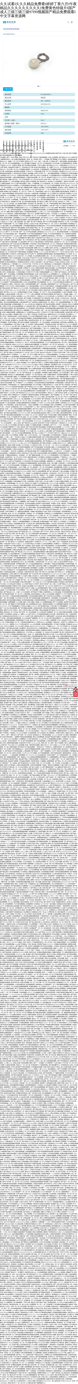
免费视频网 (12, 602)
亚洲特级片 (60, 976)
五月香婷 (11, 252)
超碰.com (34, 588)
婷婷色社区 (54, 797)
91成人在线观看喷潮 (48, 1286)
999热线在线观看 (24, 761)
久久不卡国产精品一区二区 (8, 238)
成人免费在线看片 (62, 1214)
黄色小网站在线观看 (65, 203)
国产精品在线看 (5, 288)
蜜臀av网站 (10, 211)
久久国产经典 (51, 1252)
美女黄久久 (36, 576)
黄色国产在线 (42, 415)
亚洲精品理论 (47, 729)
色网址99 (33, 1022)
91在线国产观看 (48, 662)
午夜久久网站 (45, 835)
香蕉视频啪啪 (24, 1230)
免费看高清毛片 (6, 159)
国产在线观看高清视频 (7, 1037)
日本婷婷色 (68, 1344)
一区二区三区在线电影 (32, 731)
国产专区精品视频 (37, 447)
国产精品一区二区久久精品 (14, 662)
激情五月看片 (43, 1143)
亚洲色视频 (15, 356)
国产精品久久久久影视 (36, 529)
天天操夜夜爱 (32, 733)
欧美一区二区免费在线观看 (32, 1173)
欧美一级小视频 (52, 463)
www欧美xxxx (41, 431)
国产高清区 (36, 1367)
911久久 (7, 1218)
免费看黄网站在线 (62, 1016)
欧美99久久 (52, 1357)
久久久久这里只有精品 (22, 626)
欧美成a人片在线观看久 (55, 181)
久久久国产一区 (39, 1264)
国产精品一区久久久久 (48, 775)
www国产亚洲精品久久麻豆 (44, 859)
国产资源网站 (58, 330)
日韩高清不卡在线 (25, 964)
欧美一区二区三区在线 (59, 1159)
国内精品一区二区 (43, 203)
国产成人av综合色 (47, 330)
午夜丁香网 (53, 521)
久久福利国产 (16, 1035)
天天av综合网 (45, 1169)
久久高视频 (55, 507)
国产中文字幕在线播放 (11, 556)
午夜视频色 (46, 425)
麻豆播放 (50, 431)
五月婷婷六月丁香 (46, 878)
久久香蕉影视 (32, 1187)
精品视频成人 (52, 1069)
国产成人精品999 (31, 1220)
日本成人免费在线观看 (29, 1014)
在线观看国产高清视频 (24, 1232)
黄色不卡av (72, 320)
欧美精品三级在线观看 (66, 582)
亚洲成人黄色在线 (42, 1280)
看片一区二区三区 (15, 1012)
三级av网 (45, 161)
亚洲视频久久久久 (19, 217)
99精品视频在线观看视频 (62, 497)
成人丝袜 (53, 1187)
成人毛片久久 (34, 620)
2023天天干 (20, 1300)
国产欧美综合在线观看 (14, 1043)
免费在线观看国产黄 (69, 974)
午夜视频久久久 (17, 264)
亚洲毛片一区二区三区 (29, 197)
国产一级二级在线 (59, 857)
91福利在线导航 (50, 992)
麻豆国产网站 (14, 759)
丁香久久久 (46, 328)
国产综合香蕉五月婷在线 (48, 356)
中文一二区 (54, 896)
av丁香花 (69, 600)
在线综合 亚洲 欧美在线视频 (47, 1123)
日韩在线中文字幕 (28, 167)
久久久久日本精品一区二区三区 (14, 990)
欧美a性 (39, 1014)
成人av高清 (17, 423)
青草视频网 (48, 706)
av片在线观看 (26, 1125)
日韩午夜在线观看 (29, 962)
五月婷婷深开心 (21, 1381)
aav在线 (44, 1053)
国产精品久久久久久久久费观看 (67, 324)
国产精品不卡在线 (60, 662)
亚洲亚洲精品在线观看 (25, 773)
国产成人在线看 (24, 189)
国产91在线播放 (62, 1069)
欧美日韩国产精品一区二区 (35, 228)
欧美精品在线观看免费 (48, 638)
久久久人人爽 (20, 954)
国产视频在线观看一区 (43, 841)
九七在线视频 (36, 372)
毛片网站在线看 (56, 749)
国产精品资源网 (52, 1081)
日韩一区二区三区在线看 (19, 1306)
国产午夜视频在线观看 (33, 217)
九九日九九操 (28, 1200)
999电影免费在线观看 (52, 1024)
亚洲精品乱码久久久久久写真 (57, 1353)
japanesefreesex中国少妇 (11, 485)
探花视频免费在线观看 (15, 1079)
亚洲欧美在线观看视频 (18, 1371)
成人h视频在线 (38, 304)
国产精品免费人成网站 (54, 370)
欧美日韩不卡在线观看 (58, 1149)
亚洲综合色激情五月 (68, 1234)
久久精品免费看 (72, 845)
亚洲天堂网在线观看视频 (52, 908)
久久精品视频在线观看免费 (68, 499)
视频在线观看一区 (58, 952)
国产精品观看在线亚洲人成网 (40, 413)
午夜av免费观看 (36, 294)
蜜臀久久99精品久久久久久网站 (51, 1212)
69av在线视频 (21, 843)
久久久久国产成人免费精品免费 (22, 187)
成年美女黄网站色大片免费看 (38, 855)
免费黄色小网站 (64, 489)
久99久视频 (73, 221)
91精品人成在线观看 (47, 960)
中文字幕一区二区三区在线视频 (58, 642)
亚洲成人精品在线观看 (65, 517)
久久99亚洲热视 (71, 777)
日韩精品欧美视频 (30, 195)
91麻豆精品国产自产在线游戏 (28, 302)
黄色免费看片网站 (27, 1063)
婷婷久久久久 (25, 664)
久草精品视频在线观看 (47, 366)
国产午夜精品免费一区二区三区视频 (11, 223)
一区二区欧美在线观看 (14, 209)
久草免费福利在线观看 (18, 1020)
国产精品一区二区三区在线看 (40, 1254)
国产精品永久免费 (46, 870)
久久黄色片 (19, 1216)
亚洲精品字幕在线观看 (12, 1109)
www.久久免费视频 (50, 976)
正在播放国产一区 (49, 984)
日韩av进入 (45, 1377)
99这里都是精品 (34, 288)
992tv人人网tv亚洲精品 (52, 1113)
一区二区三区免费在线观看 (41, 797)
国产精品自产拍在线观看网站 (34, 1037)
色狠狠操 (14, 835)
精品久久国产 (12, 1220)
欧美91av (70, 902)
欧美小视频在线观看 (9, 312)
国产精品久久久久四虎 (29, 1141)
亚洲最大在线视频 (69, 1210)
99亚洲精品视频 (23, 230)
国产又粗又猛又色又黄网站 (52, 596)
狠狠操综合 (67, 1093)
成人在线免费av (30, 562)
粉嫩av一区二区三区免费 (16, 161)
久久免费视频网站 (53, 757)
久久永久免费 (48, 1121)
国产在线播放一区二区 (58, 395)
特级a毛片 (3, 1004)
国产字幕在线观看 (54, 980)
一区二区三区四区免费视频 (13, 1214)
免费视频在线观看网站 (49, 348)
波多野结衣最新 (70, 823)
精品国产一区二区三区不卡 (11, 970)
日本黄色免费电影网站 (52, 270)
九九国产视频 (31, 556)
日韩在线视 (28, 1246)
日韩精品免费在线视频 (19, 1348)
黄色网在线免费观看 (68, 226)
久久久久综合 (13, 1083)
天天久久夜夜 (43, 698)
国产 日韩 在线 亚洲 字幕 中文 (63, 1284)
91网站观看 (57, 1248)
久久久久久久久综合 (24, 413)
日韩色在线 (31, 1268)
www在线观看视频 (69, 1167)
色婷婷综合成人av (30, 1272)
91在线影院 (56, 702)
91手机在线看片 (62, 1022)
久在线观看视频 (42, 1272)
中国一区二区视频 (14, 580)
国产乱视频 (27, 298)
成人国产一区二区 (22, 853)
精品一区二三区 (36, 654)
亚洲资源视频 (19, 1049)
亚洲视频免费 (71, 537)
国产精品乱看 (27, 372)
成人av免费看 (14, 1230)
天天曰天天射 (27, 264)
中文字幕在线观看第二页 (56, 234)
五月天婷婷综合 (10, 874)
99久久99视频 (12, 1232)
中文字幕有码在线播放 (66, 197)
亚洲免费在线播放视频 (23, 882)
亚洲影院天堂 (67, 1365)
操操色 (45, 1353)
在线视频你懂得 (43, 588)
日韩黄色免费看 (5, 797)
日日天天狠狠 (37, 384)
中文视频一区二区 (62, 417)
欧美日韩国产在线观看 (48, 576)
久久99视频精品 (26, 896)
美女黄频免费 (41, 195)
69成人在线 (38, 274)
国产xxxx (53, 968)
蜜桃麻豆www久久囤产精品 (53, 936)
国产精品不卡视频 (37, 592)
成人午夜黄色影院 (72, 419)
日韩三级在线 (21, 427)
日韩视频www (29, 1346)
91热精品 (21, 878)
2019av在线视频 (45, 405)
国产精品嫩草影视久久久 (44, 479)
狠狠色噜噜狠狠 (29, 274)
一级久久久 (43, 731)
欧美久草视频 (9, 668)
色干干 (2, 461)
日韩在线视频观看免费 (7, 503)
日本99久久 (30, 171)
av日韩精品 (20, 572)
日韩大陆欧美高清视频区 (24, 318)
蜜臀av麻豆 (12, 368)
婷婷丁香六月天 (24, 157)
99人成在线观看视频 (68, 849)
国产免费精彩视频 (22, 368)
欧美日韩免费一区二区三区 (19, 401)
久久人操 (3, 634)
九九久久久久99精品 (10, 644)
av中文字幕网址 (17, 861)
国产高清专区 (4, 246)
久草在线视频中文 (59, 570)
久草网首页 (50, 912)
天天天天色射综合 (26, 1109)
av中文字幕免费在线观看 (50, 582)
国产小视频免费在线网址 (45, 451)
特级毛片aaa (46, 274)
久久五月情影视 (70, 429)
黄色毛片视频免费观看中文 (32, 236)
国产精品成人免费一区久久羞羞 (24, 539)
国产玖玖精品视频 (36, 970)
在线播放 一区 (51, 676)
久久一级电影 (26, 473)
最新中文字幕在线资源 (30, 934)
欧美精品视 (65, 274)
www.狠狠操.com (63, 213)
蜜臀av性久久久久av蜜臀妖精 (29, 658)
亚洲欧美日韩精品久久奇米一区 (34, 1224)
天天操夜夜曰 (29, 250)
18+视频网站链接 (22, 674)
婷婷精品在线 (60, 1379)
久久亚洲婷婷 (30, 308)
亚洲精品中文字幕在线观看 (44, 823)
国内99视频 (73, 964)
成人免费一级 (28, 221)
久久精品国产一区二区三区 (48, 344)
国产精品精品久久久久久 (12, 664)
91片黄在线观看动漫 (62, 775)
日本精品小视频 (36, 1125)
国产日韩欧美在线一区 (43, 686)
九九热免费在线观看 (39, 256)
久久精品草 (4, 755)
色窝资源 (24, 702)
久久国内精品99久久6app (50, 1361)
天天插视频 (63, 209)
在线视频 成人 (7, 1276)
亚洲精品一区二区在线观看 (11, 896)
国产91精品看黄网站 (48, 545)
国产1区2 (49, 926)
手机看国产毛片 (31, 910)
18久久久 (29, 497)
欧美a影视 (37, 839)
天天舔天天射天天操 (21, 922)
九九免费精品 (8, 548)
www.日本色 (28, 304)
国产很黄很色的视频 (39, 1012)
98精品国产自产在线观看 (27, 1051)
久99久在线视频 (63, 1324)
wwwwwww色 (35, 743)
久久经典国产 (21, 1159)
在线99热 (27, 801)
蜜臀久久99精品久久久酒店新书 (58, 1346)
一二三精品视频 (13, 755)
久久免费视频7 (22, 376)
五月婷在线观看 (17, 1212)
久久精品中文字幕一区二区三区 (40, 445)
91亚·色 (27, 352)
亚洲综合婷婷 (73, 1348)
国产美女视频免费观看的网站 (48, 867)
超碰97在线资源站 (52, 865)
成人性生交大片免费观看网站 (34, 1113)
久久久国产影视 (40, 932)
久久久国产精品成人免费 (50, 278)
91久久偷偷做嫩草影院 (26, 829)
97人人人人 (32, 1314)
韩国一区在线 (53, 588)
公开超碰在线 (65, 690)
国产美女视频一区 (65, 558)
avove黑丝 (15, 1310)
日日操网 (66, 1220)
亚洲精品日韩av (21, 499)
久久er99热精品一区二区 (17, 1342)
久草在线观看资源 (16, 717)
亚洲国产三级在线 (61, 304)
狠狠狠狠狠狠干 (27, 960)
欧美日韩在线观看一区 (41, 167)
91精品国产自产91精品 (66, 1131)
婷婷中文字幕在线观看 (8, 847)
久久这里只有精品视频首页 (44, 962)
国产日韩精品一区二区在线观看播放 (14, 1369)
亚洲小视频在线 (39, 560)
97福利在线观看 (34, 759)
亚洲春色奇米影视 (57, 795)
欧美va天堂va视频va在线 (52, 636)
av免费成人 (59, 950)
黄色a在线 (27, 1041)
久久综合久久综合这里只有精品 (57, 640)
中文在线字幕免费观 (17, 731)
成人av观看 (33, 996)
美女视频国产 (65, 813)
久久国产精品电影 (21, 1028)
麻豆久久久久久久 (43, 910)
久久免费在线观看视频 (28, 554)
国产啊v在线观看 (16, 1075)
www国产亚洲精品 (21, 944)
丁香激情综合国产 (12, 316)
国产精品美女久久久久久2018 (25, 393)
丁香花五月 (28, 449)
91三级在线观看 (10, 403)
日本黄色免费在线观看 (44, 507)
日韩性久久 (25, 723)
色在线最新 (55, 1242)
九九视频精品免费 (39, 992)
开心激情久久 (47, 833)
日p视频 (41, 568)
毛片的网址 (12, 882)
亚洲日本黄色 (60, 733)
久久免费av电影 (21, 602)
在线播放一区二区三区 (63, 461)
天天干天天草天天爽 (43, 429)
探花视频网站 (63, 1091)
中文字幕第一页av (34, 199)
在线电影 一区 (23, 455)
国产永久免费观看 (58, 1330)
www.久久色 (17, 290)
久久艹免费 (66, 779)
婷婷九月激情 (16, 753)
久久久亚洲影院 (5, 886)
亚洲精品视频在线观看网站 (33, 441)
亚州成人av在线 (29, 223)
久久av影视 (26, 1137)
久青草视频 (66, 1224)
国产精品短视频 (16, 1189)
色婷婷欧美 (18, 340)
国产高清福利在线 (62, 491)
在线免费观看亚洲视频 (17, 1085)
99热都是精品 (4, 469)
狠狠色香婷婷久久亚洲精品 (36, 457)
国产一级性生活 (12, 735)
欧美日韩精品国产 (28, 350)
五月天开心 (66, 300)
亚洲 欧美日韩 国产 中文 (16, 865)
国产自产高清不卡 (30, 254)
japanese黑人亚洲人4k (43, 896)
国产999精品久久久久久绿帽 (34, 387)
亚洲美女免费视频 (55, 590)
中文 (74, 146)
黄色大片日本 (46, 1276)
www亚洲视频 (11, 195)
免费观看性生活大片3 (19, 493)
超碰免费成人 (65, 1192)
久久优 (66, 700)
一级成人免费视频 (33, 405)
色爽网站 (72, 1087)
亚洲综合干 (14, 1127)
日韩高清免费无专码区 (58, 1222)
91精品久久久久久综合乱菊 (46, 296)
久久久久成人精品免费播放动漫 (25, 391)
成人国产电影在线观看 (69, 1165)
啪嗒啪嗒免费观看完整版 (45, 254)
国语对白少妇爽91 (39, 1157)
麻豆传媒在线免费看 (66, 612)
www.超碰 (61, 1081)
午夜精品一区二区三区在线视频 (28, 578)
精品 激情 (21, 974)
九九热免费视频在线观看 (50, 1246)
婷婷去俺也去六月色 (67, 825)
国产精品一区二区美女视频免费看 (47, 1035)
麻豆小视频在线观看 (65, 668)
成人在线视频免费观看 (33, 1053)
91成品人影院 (4, 435)
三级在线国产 (73, 706)
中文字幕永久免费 (12, 189)
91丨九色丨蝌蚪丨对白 (53, 541)
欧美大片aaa (23, 867)
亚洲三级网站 (55, 403)
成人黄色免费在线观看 (29, 201)
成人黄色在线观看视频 (18, 678)
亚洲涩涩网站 (11, 815)
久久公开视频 (54, 1175)
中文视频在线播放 (46, 505)
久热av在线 (25, 258)
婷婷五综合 (33, 952)
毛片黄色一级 (56, 1244)
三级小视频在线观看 (59, 942)
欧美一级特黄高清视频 (32, 745)
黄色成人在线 (31, 1226)
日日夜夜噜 (53, 1194)
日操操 (21, 1256)
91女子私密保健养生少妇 (41, 1214)
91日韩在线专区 (24, 624)
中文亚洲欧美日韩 (12, 1095)
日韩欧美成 (59, 244)
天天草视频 (73, 783)
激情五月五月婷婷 (11, 1002)
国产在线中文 (48, 1183)
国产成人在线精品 (65, 384)
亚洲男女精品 (15, 1338)
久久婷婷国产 (12, 477)
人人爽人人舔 (8, 437)
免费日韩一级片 (24, 1236)
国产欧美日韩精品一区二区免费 (29, 1318)
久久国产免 (12, 1381)
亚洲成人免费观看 (6, 930)
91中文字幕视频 (27, 1012)
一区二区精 (48, 1236)
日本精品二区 (62, 1147)
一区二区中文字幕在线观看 (11, 465)
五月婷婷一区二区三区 (17, 817)
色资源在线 (49, 815)
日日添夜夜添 (61, 537)
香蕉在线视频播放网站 (41, 1117)
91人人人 (69, 1079)
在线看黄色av (47, 592)
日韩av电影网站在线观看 (39, 1081)
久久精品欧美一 (49, 228)
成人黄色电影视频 (58, 870)
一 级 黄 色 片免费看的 (17, 451)
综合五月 (26, 1350)
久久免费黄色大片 (19, 1113)
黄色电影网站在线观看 (58, 652)
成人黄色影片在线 (67, 660)
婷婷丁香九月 (6, 706)
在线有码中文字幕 (25, 743)
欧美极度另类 (25, 326)
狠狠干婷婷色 (54, 499)
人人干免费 (36, 807)
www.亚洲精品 (28, 382)
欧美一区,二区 (39, 332)
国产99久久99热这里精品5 (36, 242)
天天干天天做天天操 (34, 835)
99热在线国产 (60, 1123)
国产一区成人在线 (12, 157)
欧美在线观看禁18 (11, 262)
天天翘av (30, 1324)
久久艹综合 (44, 1075)
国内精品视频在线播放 (14, 600)
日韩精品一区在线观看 (53, 548)
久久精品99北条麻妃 (6, 558)
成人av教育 (27, 940)
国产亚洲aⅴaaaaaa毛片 (64, 819)
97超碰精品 (33, 1155)
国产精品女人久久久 (47, 217)
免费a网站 (53, 684)
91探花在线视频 (42, 453)
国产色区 (71, 793)
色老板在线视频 (33, 867)
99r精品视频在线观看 (45, 389)
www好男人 (4, 741)
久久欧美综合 (45, 922)
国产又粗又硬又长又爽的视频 (54, 1111)
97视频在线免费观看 (40, 378)
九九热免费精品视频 (46, 948)
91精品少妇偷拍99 (18, 449)
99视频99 (72, 417)
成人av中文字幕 (53, 316)
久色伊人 (42, 338)
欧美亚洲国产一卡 (66, 1125)
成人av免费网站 (36, 799)
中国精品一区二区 (12, 348)
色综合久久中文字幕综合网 (29, 1143)
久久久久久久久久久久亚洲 (68, 837)
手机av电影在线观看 (38, 646)
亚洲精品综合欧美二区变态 (26, 262)
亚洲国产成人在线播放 (41, 1167)
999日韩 (8, 1147)
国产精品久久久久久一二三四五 (11, 421)
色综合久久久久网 (59, 648)
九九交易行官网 (24, 1097)
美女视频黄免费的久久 (54, 817)
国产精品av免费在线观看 (61, 1320)
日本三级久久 (4, 1262)
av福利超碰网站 (52, 1198)
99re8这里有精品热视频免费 (44, 539)
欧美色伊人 (65, 749)
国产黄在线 (59, 195)
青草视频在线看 (38, 644)
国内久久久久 (62, 443)
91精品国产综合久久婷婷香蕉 (57, 803)
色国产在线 (39, 481)
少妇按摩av (54, 835)
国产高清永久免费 (61, 393)
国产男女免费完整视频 (43, 1226)
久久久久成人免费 (8, 1320)
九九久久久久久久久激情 (30, 364)
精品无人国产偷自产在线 (48, 658)
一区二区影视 (20, 845)
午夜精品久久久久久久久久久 (68, 171)
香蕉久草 (50, 843)
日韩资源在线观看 (10, 954)
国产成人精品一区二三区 (51, 1336)
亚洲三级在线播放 (22, 1145)
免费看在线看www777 (44, 1373)
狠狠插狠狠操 (20, 374)
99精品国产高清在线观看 (26, 248)
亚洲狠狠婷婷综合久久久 (10, 1129)
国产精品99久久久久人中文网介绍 (54, 853)
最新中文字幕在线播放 (18, 228)
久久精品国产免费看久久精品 (53, 1085)
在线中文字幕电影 (10, 765)
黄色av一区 (54, 302)
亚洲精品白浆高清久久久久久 (44, 360)
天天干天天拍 (48, 570)
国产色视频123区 (66, 692)
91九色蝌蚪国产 (21, 1198)
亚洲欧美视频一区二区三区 (43, 1202)
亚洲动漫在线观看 (33, 219)
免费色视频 (36, 1212)
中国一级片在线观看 (37, 958)
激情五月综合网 (69, 181)
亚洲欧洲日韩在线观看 (9, 1183)
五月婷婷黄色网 (55, 435)
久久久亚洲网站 (72, 942)
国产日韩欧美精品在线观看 (51, 437)
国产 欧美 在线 (43, 1359)
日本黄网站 (8, 614)
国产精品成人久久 (10, 592)
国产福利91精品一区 (58, 666)
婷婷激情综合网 (44, 1350)
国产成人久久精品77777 (39, 433)
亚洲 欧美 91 (43, 787)
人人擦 (55, 1026)
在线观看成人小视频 (32, 1039)
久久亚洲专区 (59, 296)
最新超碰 (5, 576)
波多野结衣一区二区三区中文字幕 (16, 457)
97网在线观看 (53, 203)
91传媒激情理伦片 (38, 942)
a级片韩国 (47, 334)
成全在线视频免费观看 (52, 1185)
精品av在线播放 (22, 362)
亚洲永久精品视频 (28, 586)
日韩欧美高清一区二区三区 (37, 535)
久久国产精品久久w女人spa (65, 584)
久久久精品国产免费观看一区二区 (48, 612)
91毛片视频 (59, 861)
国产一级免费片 (10, 1210)
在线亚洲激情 (53, 1377)
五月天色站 (26, 445)
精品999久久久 (61, 656)
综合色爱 (43, 1238)
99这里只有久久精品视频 (41, 1194)
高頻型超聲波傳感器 (11, 29)
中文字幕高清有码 (33, 205)
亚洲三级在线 (37, 851)
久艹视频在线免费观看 (22, 511)
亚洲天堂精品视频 (33, 1240)
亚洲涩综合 (72, 519)
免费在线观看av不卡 (37, 270)
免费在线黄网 (72, 177)
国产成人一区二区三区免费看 (30, 580)
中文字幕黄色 (4, 849)
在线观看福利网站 (55, 1028)
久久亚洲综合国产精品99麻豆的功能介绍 (33, 1047)
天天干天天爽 (23, 721)
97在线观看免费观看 (30, 211)
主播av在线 (9, 1071)
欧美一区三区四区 (6, 749)
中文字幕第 (68, 1334)
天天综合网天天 (56, 300)
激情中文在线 (19, 1139)
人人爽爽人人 (28, 865)
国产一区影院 (35, 950)
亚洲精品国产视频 (6, 268)
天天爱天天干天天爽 (32, 272)
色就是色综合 (22, 1006)
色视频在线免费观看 (63, 1218)
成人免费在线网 (12, 747)
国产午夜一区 (58, 1093)
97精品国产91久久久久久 (13, 364)
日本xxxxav (17, 399)
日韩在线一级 (62, 525)
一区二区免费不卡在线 (50, 1131)
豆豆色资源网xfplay (60, 578)
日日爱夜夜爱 (46, 280)
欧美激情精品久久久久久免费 (48, 809)
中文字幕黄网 (20, 590)
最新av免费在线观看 (27, 1167)
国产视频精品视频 (6, 1053)
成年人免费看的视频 (71, 743)
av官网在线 (7, 630)
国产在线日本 (34, 338)
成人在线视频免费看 (16, 226)
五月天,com (52, 419)
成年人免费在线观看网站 (48, 1218)
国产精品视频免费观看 (56, 886)
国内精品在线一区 (15, 1304)
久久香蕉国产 (49, 1063)
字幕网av (53, 503)
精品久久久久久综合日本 (16, 256)
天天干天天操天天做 (11, 1318)
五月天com (6, 266)
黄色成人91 (62, 201)
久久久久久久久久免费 (68, 179)
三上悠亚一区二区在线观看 (55, 1268)
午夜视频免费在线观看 (69, 932)
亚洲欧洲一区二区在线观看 (33, 1300)
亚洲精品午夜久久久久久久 (67, 1035)
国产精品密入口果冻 (52, 1087)
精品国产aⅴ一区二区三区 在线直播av (65, 242)
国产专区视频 (39, 250)
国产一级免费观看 (21, 234)
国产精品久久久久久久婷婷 (19, 288)
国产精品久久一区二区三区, (25, 489)
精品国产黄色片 (41, 554)
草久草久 (64, 342)
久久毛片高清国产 (26, 638)
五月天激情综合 (64, 455)
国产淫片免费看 (30, 908)
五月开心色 (20, 195)
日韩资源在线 (67, 1089)
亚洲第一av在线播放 (36, 976)
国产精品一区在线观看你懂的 (11, 1125)
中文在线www (26, 1266)
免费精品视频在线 (65, 1306)
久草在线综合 (29, 240)
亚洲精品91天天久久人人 (8, 362)
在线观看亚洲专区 (54, 378)
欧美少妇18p (23, 1373)
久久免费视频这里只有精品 (23, 1208)
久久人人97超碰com (34, 1348)
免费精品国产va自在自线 (54, 616)
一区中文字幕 (37, 1246)
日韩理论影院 (35, 761)
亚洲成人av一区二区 (69, 1115)
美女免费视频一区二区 (40, 696)
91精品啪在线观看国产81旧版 (24, 892)
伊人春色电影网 (60, 912)
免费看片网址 (62, 1127)
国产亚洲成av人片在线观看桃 (9, 1018)
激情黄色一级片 (69, 1119)
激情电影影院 (66, 753)
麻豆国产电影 (46, 882)
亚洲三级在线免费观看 (12, 1250)
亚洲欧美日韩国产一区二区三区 (38, 769)
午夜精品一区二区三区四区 (52, 1095)
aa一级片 (37, 407)
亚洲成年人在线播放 (69, 330)
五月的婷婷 (70, 1222)
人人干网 (59, 1097)
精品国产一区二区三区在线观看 (43, 467)
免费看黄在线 (72, 340)
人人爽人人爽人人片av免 (39, 326)
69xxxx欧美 (73, 606)
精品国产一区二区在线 (27, 900)
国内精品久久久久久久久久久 (46, 232)
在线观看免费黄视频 (19, 785)
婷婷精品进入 (49, 1224)
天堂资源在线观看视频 (37, 342)
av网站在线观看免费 (22, 765)
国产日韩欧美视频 (20, 252)
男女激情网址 (9, 1294)
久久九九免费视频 (35, 886)
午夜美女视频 (52, 415)
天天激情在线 (61, 419)
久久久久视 (4, 425)
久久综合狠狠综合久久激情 (68, 847)
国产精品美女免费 (12, 628)
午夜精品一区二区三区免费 (18, 733)
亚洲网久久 (57, 543)
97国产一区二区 (60, 759)
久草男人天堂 (12, 248)
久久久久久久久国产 (17, 505)
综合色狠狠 (17, 932)
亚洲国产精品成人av (6, 535)
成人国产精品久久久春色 (52, 262)
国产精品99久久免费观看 (22, 310)
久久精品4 (9, 523)
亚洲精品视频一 (13, 467)
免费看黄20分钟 (5, 938)
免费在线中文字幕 (39, 978)
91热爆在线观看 (24, 996)
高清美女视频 (40, 548)
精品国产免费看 (29, 648)
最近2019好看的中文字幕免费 (34, 1111)
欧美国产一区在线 (10, 1216)
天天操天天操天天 (20, 713)
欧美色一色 (50, 964)
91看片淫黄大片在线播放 (68, 765)
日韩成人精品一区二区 (52, 1264)
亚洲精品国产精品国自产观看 (58, 1348)
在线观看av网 (39, 1055)
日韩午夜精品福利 (45, 340)
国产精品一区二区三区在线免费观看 (49, 185)
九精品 (49, 1053)
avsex (1, 1355)
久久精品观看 (52, 318)
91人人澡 (22, 1061)
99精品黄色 (25, 1228)
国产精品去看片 (17, 1173)
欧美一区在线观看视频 (63, 401)
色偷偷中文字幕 (16, 201)
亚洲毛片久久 (56, 340)
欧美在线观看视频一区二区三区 (63, 276)
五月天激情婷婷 (49, 568)
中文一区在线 (57, 888)
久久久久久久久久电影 (12, 638)
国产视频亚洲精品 (6, 332)
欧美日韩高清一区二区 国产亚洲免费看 (20, 741)
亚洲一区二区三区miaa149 (20, 276)
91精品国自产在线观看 (18, 431)
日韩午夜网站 (9, 511)
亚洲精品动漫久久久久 (21, 207)
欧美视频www (6, 356)
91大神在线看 (71, 1141)
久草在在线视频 (5, 928)
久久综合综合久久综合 (55, 994)
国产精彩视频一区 (43, 550)
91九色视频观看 (29, 1139)
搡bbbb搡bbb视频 (59, 823)
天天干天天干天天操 (58, 1079)
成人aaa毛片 (26, 1304)
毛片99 (13, 1067)
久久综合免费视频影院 (30, 1375)
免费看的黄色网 (7, 399)
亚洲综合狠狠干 (45, 395)
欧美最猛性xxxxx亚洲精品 (9, 727)
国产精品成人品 (64, 715)
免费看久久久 (14, 624)
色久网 (39, 278)
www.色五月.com (45, 1000)
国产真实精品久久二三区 (34, 1328)
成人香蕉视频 (33, 389)
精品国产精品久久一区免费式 (14, 1272)
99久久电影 (36, 1320)
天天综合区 (35, 1041)
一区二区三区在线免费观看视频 (21, 433)
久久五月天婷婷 (6, 660)
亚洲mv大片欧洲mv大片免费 (68, 630)
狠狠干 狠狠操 (22, 835)
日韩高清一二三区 (12, 1105)
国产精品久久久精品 (45, 1338)
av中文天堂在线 (15, 1242)
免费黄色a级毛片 (6, 354)
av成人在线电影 (34, 672)
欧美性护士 (22, 1057)
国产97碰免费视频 (31, 1260)
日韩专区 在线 (48, 1077)
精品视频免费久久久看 (49, 721)
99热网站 (10, 1069)
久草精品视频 (20, 272)
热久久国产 (63, 230)
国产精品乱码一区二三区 (58, 509)
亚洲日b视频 (40, 704)
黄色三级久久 (49, 704)
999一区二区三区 (22, 894)
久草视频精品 (20, 823)
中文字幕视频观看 (44, 753)
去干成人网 (73, 1171)
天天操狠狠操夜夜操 (20, 558)
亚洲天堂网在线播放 (27, 932)
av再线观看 (27, 751)
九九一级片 (38, 161)
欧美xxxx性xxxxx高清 (15, 888)
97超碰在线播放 (48, 1026)
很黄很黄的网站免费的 (43, 523)
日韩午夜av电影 (40, 892)
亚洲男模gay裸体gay (39, 640)
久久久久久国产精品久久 (25, 839)
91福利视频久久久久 (9, 260)
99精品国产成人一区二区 (46, 1049)
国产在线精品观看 (59, 431)
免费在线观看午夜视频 (51, 489)
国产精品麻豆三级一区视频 (37, 495)
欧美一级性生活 (5, 1226)
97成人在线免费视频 (30, 282)
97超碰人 (34, 1137)
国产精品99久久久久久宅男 (28, 1123)
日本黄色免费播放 (51, 187)
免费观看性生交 (60, 827)
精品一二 (26, 334)
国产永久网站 (69, 308)
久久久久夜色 (34, 1000)
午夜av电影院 (54, 789)
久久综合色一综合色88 (25, 684)
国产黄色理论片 (42, 181)
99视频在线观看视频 (60, 944)
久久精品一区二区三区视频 (50, 799)
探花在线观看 (56, 505)
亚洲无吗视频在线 (69, 439)
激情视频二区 (23, 755)
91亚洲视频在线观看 (47, 872)
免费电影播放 (30, 823)
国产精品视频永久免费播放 (19, 886)
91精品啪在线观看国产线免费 (39, 1181)
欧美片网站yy (45, 1216)
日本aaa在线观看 (17, 704)
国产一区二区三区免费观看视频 (14, 1346)
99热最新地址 (26, 209)
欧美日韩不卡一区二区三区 (16, 1383)
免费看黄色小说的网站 (25, 978)
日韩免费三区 (62, 533)
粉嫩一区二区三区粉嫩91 (8, 1159)
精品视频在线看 (16, 527)
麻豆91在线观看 (72, 578)
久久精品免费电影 (47, 543)
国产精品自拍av (65, 284)
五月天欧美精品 (64, 1039)
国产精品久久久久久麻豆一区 (16, 1149)
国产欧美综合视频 (6, 1024)
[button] (8, 62)
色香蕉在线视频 (67, 1075)
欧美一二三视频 (15, 723)
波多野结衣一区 (19, 1111)
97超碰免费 (64, 541)
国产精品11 (63, 1099)
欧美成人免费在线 (46, 857)
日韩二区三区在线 (50, 1055)
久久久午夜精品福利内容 (53, 342)
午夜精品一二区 (33, 459)
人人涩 (32, 189)
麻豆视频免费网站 (18, 1234)
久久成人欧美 (38, 350)
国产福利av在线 (15, 676)
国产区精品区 (25, 970)
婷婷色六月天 (29, 161)
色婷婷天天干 (58, 586)
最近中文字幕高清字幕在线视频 (35, 990)
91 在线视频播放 (6, 936)
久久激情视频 (58, 996)
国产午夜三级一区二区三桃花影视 (23, 332)
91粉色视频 (59, 1288)
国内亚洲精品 (25, 902)
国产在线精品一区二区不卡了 (18, 191)
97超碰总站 (57, 1181)
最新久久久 (21, 948)
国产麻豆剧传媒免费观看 (60, 1031)
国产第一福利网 (34, 674)
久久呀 (67, 221)
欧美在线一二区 (63, 344)
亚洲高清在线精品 (68, 535)
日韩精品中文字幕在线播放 (68, 173)
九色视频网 (7, 968)
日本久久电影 (57, 1183)
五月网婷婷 (30, 678)
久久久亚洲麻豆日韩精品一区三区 (31, 163)
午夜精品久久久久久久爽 (41, 684)
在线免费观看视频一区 (66, 302)
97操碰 (66, 658)
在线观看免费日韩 (25, 1127)
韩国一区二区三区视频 (64, 1206)
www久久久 (58, 1115)
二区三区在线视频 (27, 421)
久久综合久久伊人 (22, 692)
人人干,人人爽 (64, 270)
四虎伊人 (33, 296)
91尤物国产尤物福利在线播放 (30, 395)
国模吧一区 (42, 676)
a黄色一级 (5, 1375)
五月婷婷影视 (19, 503)
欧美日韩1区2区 (32, 628)
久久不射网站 (17, 336)
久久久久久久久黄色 (22, 1222)
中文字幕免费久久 (14, 1204)
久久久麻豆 (27, 314)
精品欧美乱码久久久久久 (58, 189)
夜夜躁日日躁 (17, 807)
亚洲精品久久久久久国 (67, 437)
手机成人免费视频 (66, 334)
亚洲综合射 (54, 423)
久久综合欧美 (35, 169)
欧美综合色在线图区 (66, 362)
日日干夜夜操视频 (22, 495)
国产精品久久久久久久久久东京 (46, 346)
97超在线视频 (32, 1373)
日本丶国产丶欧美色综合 (12, 670)
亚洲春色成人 (6, 264)
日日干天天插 (34, 352)
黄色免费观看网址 (36, 1091)
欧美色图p (21, 254)
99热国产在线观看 (33, 1278)
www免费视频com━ (37, 847)
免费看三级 (74, 1224)
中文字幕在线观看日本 (26, 378)
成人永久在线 (9, 1224)
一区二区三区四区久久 (63, 626)
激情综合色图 (20, 700)
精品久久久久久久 (18, 344)
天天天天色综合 (35, 310)
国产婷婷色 (65, 169)
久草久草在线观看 (45, 1242)
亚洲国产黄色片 (45, 966)
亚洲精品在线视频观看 (25, 1183)
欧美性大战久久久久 (16, 926)
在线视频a (56, 485)
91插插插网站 (57, 914)
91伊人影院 (55, 928)
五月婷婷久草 (54, 193)
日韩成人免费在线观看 (60, 556)
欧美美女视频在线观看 (36, 570)
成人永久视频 (14, 1202)
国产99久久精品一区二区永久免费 (66, 1296)
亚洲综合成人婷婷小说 (55, 769)
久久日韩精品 (62, 521)
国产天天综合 (67, 962)
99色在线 (35, 314)
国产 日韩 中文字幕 (63, 1252)
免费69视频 (38, 634)
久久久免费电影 (35, 1228)
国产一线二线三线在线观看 (50, 310)
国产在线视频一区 (17, 1218)
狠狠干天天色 (8, 610)
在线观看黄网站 (65, 1173)
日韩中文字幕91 (39, 825)
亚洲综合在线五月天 (50, 258)
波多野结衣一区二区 (57, 922)
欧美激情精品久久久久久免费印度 (40, 717)
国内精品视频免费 (15, 1107)
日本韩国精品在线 (24, 1286)
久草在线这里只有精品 (19, 173)
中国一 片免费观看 (34, 183)
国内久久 (43, 1043)
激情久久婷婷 (8, 1357)
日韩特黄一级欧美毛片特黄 (68, 934)
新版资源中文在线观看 (60, 688)
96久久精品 (12, 318)
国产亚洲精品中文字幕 (28, 680)
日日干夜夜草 (62, 159)
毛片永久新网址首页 (9, 692)
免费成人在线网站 (39, 187)
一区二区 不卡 (71, 533)
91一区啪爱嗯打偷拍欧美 (38, 890)
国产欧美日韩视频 (23, 322)
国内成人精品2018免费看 (29, 181)
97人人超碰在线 (11, 843)
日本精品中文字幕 (31, 845)
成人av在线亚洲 (36, 439)
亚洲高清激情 (61, 346)
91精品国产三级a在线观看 (66, 867)
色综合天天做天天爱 (51, 1250)
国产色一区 (47, 1079)
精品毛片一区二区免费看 (36, 1077)
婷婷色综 (61, 221)
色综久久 (70, 956)
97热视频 (64, 435)
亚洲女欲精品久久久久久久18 (61, 882)
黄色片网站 (32, 566)
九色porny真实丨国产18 (26, 1202)
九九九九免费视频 (56, 1216)
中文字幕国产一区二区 (31, 974)
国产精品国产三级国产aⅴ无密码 (52, 465)
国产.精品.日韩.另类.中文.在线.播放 (43, 572)
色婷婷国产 (51, 876)
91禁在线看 (68, 1236)
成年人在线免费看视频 (28, 284)
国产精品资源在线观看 (38, 209)
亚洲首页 (8, 537)
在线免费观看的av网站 (19, 487)
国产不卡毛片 (45, 531)
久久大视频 (28, 256)
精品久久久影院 (63, 809)
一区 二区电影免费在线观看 (42, 773)
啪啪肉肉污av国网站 (9, 499)
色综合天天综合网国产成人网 (54, 632)
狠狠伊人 (32, 246)
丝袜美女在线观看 (10, 1284)
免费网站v (26, 717)
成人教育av (45, 1324)
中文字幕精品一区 (29, 861)
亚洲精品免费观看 (6, 861)
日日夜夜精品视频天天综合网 (46, 614)
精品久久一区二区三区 (23, 1065)
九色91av (63, 898)
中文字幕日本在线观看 (20, 1357)
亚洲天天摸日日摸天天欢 (40, 419)
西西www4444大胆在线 (18, 821)
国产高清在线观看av (47, 946)
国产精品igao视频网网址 (47, 956)
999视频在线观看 (24, 169)
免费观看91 (7, 1087)
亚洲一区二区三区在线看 (50, 171)
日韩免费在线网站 (25, 656)
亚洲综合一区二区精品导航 (21, 519)
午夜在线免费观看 (36, 765)
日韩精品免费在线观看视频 (19, 596)
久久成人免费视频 (26, 1204)
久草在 (22, 898)
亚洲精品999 (72, 936)
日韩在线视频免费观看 (62, 872)
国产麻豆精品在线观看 (19, 841)
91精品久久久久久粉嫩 (15, 694)
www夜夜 (12, 1314)
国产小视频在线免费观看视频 (60, 966)
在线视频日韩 (22, 238)
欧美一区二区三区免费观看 (17, 513)
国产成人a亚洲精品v (16, 1041)
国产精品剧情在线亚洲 (53, 680)
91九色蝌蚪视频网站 (32, 827)
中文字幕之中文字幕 (21, 598)
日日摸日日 (13, 254)
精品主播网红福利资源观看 (60, 191)
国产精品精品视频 (20, 497)
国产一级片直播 (72, 640)
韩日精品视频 (46, 735)
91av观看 (66, 735)
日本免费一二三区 (44, 1187)
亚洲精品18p (72, 360)
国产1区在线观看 (44, 968)
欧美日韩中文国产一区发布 (23, 813)
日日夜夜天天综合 (64, 920)
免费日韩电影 (12, 948)
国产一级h (5, 1379)
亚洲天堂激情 (12, 322)
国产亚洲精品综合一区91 (58, 785)
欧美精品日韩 (22, 650)
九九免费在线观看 (15, 1014)
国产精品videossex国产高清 (35, 1159)
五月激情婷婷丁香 (38, 298)
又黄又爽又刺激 (58, 926)
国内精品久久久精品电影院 (53, 264)
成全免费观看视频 (10, 1355)
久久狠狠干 (25, 775)
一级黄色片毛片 (30, 1121)
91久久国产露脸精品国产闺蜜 (37, 316)
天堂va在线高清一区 (36, 690)
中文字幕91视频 (24, 660)
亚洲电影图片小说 (66, 1047)
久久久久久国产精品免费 (54, 932)
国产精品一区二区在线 (22, 1298)
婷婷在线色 (16, 1024)
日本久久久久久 (66, 1381)
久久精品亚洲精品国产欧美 (61, 487)
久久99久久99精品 (41, 1153)
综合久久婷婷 (34, 1350)
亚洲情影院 (37, 1324)
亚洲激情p (13, 495)
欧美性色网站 (42, 463)
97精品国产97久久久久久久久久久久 (56, 320)
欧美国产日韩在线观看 (43, 503)
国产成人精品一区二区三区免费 (28, 417)
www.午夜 (26, 296)
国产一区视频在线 (51, 1290)
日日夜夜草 (6, 926)
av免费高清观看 (43, 1344)
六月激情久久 (67, 451)
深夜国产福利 (63, 940)
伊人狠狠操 (53, 1041)
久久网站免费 (35, 521)
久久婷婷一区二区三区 (66, 515)
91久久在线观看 (17, 268)
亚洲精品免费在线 (57, 1340)
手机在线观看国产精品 (54, 260)
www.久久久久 (7, 1296)
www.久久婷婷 (25, 1026)
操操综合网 (59, 1109)
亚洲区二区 (66, 467)
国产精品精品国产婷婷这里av (9, 501)
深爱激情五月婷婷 (15, 453)
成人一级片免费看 (18, 1276)
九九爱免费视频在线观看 (15, 1326)
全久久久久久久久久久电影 (32, 1288)
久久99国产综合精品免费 (63, 1049)
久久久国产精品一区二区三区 (25, 1008)
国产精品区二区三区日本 (15, 1004)
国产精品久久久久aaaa (48, 1288)
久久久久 (31, 755)
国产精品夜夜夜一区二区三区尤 (21, 688)
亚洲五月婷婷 (32, 1145)
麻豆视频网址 (44, 205)
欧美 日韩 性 (6, 280)
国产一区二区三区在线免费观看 (53, 900)
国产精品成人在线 (41, 374)
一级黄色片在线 (10, 924)
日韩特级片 (62, 463)
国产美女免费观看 (54, 696)
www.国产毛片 (32, 894)
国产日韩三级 (8, 475)
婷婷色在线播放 (25, 280)
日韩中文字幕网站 (19, 1071)
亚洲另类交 (25, 795)
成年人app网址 (7, 916)
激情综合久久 (55, 1266)
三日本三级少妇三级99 (67, 252)
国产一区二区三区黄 (16, 640)
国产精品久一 (35, 751)
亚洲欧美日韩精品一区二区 (49, 630)
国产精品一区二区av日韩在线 (64, 761)
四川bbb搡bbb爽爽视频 (60, 727)
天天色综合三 (27, 640)
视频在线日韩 (67, 465)
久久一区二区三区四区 (7, 203)
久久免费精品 (8, 1302)
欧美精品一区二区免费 (64, 1322)
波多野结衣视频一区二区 (22, 976)
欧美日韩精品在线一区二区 (46, 244)
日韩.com (56, 562)
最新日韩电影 (70, 759)
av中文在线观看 (65, 1336)
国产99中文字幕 (23, 389)
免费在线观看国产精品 (65, 415)
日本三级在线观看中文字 (55, 211)
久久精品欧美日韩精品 (70, 1232)
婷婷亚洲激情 (11, 1238)
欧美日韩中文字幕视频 (32, 711)
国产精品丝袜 (4, 1350)
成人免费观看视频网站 (44, 884)
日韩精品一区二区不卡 (40, 292)
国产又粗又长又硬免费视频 (38, 157)
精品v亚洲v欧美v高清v (62, 1375)
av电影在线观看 (38, 1183)
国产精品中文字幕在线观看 (26, 747)
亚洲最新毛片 (19, 908)
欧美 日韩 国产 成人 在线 (48, 584)
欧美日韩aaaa (55, 334)
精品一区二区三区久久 (21, 370)
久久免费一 (4, 709)
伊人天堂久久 (10, 946)
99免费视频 (19, 274)
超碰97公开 (71, 1353)
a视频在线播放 (20, 537)
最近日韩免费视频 (8, 193)
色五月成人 (6, 596)
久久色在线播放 (42, 558)
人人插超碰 (62, 248)
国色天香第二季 (64, 1175)
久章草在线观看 (12, 509)
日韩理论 (51, 1089)
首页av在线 (39, 1131)
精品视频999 (41, 1137)
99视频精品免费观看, (31, 968)
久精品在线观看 (10, 294)
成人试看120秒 (21, 1274)
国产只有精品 (4, 733)
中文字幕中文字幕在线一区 (8, 767)
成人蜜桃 (73, 1252)
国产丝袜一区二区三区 (54, 831)
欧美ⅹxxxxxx (57, 1145)
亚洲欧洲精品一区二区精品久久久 (40, 986)
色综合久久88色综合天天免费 (41, 266)
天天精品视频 (22, 1240)
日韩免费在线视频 (22, 1314)
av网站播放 (27, 594)
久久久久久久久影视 (19, 1053)
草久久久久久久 (72, 189)
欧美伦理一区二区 (40, 1200)
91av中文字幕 (4, 1083)
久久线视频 (71, 521)
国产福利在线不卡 (32, 1274)
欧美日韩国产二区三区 (26, 1095)
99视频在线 (69, 431)
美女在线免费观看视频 (11, 302)
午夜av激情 (6, 1230)
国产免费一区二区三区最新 (51, 1125)
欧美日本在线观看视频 (16, 1115)
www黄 (70, 1332)
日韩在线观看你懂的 (16, 282)
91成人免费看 (52, 731)
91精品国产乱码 (41, 238)
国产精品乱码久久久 (25, 531)
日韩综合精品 (62, 1198)
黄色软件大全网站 (6, 785)
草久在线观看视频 (14, 163)
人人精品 (3, 1117)
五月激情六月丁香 (11, 1324)
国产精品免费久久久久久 (39, 642)
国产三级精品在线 (21, 988)
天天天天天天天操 (63, 473)
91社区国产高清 (40, 815)
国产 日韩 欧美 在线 (35, 1093)
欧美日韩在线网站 (57, 290)
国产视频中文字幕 (22, 946)
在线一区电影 (72, 550)
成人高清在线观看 (57, 1210)
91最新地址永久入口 (23, 1119)
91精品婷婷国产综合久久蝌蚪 (40, 1171)
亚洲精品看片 (70, 572)
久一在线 (65, 618)
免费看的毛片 (21, 632)
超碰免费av (42, 719)
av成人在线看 (22, 769)
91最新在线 (63, 1157)
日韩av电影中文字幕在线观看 (19, 574)
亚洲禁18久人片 (40, 541)
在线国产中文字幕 (36, 1026)
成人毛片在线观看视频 (7, 944)
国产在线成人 (63, 272)
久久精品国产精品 (30, 306)
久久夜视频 (63, 1018)
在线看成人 (6, 1047)
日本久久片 (6, 717)
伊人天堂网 (24, 928)
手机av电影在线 (72, 1163)
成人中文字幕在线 (10, 1222)
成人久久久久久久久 (37, 1322)
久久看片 (63, 908)
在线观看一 (60, 1326)
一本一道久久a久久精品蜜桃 (60, 445)
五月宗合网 (56, 163)
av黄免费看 (54, 598)
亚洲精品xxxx (53, 910)
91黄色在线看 (32, 487)
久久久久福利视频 (14, 902)
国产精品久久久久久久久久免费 (10, 680)
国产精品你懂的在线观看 (8, 1206)
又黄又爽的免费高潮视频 (16, 711)
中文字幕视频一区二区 (69, 596)
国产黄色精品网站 (18, 1260)
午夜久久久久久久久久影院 (59, 918)
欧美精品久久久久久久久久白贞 (43, 1059)
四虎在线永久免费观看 (54, 1020)
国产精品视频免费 (42, 1357)
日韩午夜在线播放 (22, 855)
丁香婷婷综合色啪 (50, 324)
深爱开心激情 (50, 195)
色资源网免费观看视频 (67, 469)
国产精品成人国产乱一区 (12, 918)
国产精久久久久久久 (10, 292)
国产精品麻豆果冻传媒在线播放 (20, 469)
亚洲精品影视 (35, 1192)
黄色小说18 (26, 1000)
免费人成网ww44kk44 (33, 880)
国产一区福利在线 (18, 781)
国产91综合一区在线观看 (62, 1077)
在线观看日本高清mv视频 (24, 811)
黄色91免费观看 (37, 1232)
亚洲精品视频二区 (18, 304)
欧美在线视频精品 (66, 1000)
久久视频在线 (73, 658)
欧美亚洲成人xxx (59, 1292)
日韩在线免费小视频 (10, 376)
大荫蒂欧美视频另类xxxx (29, 622)
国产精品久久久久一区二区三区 (46, 1022)
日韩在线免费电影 (23, 529)
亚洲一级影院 (15, 851)
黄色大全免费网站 (56, 405)
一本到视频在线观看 (62, 638)
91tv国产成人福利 (9, 533)
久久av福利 (61, 459)
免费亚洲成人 (52, 1272)
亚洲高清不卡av (42, 556)
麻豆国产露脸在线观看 (51, 829)
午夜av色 (68, 745)
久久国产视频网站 (39, 497)
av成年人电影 (5, 1041)
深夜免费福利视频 (60, 1037)
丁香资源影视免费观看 (23, 260)
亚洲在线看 (38, 781)
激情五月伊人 (51, 376)
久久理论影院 (26, 461)
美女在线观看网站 (18, 306)
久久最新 (52, 161)
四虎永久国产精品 (45, 670)
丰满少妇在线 (66, 1006)
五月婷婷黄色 (30, 1361)
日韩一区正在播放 (66, 789)
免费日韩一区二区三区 (9, 773)
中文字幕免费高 (42, 215)
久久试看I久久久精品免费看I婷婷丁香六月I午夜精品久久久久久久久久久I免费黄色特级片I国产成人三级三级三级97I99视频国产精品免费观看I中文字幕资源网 (38, 10)
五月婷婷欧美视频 (52, 209)
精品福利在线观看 (18, 387)
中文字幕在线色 (54, 628)
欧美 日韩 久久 (33, 1338)
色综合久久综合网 (62, 387)
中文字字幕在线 (65, 1308)
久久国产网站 (72, 731)
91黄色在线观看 (12, 278)
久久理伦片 (36, 356)
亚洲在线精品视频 (28, 600)
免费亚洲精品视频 (20, 213)
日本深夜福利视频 (50, 491)
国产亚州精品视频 (24, 568)
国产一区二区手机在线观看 (28, 232)
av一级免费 (49, 914)
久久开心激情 (55, 413)
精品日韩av (60, 1334)
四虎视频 (31, 173)
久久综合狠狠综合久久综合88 (38, 783)
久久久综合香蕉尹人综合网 (45, 1314)
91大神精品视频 (73, 1143)
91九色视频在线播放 (62, 1137)
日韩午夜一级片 (68, 477)
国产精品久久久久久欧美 (46, 1375)
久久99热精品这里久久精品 (34, 1073)
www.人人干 (53, 894)
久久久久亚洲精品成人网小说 (66, 1260)
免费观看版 (50, 761)
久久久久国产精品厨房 (31, 1115)
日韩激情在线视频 (28, 1308)
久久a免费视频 (46, 1031)
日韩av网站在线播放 (6, 976)
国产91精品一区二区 (71, 296)
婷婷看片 (43, 1083)
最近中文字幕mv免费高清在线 (56, 954)
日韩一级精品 (21, 757)
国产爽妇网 (56, 1141)
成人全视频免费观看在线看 (59, 1355)
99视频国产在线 (19, 1246)
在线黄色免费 (37, 608)
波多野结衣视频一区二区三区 (45, 861)
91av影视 (15, 706)
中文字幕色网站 (9, 405)
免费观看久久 (51, 461)
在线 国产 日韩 (54, 205)
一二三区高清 (55, 1173)
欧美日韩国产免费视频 (26, 863)
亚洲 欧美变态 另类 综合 (22, 193)
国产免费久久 (9, 340)
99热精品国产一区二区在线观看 (40, 322)
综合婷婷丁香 (32, 203)
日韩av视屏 (31, 666)
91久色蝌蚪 (42, 817)
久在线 (27, 1091)
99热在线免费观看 (66, 326)
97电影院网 (60, 1344)
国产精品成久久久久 (69, 795)
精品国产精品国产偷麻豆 (53, 737)
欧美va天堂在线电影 (54, 511)
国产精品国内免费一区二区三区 (12, 594)
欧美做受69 (35, 1065)
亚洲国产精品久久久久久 (45, 944)
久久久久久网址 (45, 620)
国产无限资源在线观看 (15, 1137)
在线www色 (39, 1061)
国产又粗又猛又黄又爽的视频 (19, 244)
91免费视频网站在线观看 (22, 1089)
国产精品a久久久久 (53, 165)
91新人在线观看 (53, 157)
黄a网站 (28, 954)
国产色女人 (56, 179)
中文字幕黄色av (16, 1340)
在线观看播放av (8, 324)
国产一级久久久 (25, 1081)
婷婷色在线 (71, 525)
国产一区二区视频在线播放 (69, 399)
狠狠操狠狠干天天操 (22, 620)
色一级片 (13, 1274)
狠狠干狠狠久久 (71, 336)
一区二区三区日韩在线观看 (11, 582)
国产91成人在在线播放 (15, 411)
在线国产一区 (29, 374)
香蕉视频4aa (31, 479)
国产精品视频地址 (42, 306)
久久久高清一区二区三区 (13, 197)
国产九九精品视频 (15, 258)
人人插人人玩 (22, 443)
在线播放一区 (61, 1163)
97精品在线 (64, 682)
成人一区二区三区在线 (54, 256)
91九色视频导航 (44, 1298)
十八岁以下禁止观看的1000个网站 (34, 694)
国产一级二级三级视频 (7, 598)
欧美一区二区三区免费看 (51, 1018)
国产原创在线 (5, 401)
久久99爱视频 (11, 1280)
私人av (70, 338)
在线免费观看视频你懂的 (20, 831)
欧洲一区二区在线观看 (42, 700)
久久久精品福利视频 (32, 286)
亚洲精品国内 (52, 1302)
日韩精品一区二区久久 (16, 709)
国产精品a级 (26, 1365)
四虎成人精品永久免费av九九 (35, 1369)
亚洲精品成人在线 (39, 1290)
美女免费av (6, 723)
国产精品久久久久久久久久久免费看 (11, 334)
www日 (12, 1208)
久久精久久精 (28, 1004)
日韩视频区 (4, 322)
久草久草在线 (33, 435)
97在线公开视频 (26, 606)
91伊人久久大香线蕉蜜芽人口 (63, 1262)
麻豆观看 (74, 467)
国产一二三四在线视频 (34, 713)
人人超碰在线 (67, 1097)
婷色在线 (74, 433)
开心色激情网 (15, 783)
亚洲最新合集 (50, 1365)
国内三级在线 (56, 1373)
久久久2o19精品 (17, 942)
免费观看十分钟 (55, 620)
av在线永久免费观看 (46, 477)
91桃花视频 (57, 1274)
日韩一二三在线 (71, 201)
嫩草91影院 (31, 238)
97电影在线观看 (20, 286)
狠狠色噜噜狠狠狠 (72, 785)
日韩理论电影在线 (61, 338)
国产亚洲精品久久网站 (51, 1099)
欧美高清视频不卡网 (32, 1177)
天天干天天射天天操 (36, 902)
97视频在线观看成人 (11, 455)
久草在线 (54, 523)
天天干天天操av (36, 280)
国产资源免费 (47, 1073)
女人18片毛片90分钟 (37, 179)
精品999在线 (35, 940)
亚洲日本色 (48, 1159)
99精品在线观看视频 (58, 564)
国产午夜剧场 (38, 221)
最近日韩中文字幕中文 (67, 1338)
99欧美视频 (4, 554)
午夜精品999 (9, 950)
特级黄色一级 (51, 495)
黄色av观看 (11, 445)
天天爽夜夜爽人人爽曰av (70, 1051)
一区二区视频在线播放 (40, 980)
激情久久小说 (9, 391)
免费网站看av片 (21, 312)
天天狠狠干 (19, 382)
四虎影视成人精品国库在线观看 (15, 171)
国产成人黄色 (73, 286)
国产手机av (57, 407)
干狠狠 (50, 1282)
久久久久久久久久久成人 (59, 574)
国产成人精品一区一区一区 (12, 775)
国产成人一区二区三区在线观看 (50, 219)
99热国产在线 (19, 1200)
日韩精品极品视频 (10, 572)
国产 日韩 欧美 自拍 (35, 574)
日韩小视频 (31, 602)
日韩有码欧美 (44, 590)
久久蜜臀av (41, 926)
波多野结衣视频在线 (27, 1024)
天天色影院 (25, 1155)
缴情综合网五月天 (40, 616)
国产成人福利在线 (53, 471)
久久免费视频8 (38, 1332)
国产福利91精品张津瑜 (38, 964)
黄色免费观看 (29, 781)
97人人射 (11, 338)
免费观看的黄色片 (43, 837)
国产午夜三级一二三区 (42, 189)
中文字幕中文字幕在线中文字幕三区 (18, 1377)
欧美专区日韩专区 (69, 1183)
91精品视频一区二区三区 (10, 1177)
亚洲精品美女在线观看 (12, 906)
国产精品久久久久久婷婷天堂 (68, 157)
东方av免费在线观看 (37, 268)
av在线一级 (47, 863)
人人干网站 (4, 338)
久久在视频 (65, 1248)
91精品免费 (37, 171)
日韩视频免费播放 (10, 620)
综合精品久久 (58, 1278)
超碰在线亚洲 (50, 1379)
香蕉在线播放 (8, 217)
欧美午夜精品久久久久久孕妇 (13, 1292)
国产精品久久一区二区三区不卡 (22, 1316)
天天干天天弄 (9, 286)
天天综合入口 (19, 342)
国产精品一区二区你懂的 (50, 1091)
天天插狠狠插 (40, 680)
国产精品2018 (22, 380)
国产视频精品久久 (18, 749)
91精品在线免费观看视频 (12, 1016)
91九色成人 (68, 781)
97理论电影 (33, 244)
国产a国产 (64, 340)
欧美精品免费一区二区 (12, 1031)
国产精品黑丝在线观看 (66, 835)
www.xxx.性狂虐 (57, 735)
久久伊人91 (25, 753)
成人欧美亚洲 (27, 874)
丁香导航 (25, 1187)
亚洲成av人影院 (63, 187)
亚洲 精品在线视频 (47, 407)
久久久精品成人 (24, 787)
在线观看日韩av (26, 1031)
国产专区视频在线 (63, 1061)
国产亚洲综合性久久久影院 (27, 763)
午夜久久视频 (22, 1268)
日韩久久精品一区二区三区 (9, 787)
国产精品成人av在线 (32, 652)
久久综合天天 (27, 517)
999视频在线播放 (5, 521)
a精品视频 (21, 727)
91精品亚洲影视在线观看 (13, 473)
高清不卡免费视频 (34, 946)
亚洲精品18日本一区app (39, 912)
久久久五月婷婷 (36, 399)
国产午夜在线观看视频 (38, 1087)
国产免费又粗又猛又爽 (56, 1256)
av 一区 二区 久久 (5, 326)
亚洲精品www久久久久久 (52, 692)
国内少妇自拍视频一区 (8, 382)
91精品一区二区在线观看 (18, 880)
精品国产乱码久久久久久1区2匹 (57, 177)
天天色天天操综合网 (51, 1157)
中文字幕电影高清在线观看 (41, 449)
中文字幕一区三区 (12, 169)
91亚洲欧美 (55, 230)
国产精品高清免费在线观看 (51, 682)
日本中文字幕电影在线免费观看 (31, 1282)
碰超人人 (56, 948)
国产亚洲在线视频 (39, 527)
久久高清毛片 (53, 1071)
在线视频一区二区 (35, 723)
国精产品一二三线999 (67, 1266)
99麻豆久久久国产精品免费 (38, 1230)
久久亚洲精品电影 (8, 988)
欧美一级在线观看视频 (53, 845)
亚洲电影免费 (20, 564)
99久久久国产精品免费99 (19, 183)
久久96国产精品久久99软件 (30, 584)
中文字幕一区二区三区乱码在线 (46, 982)
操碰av (43, 1189)
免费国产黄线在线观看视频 (23, 737)
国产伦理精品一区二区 (61, 1300)
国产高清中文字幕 (67, 1316)
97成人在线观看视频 (40, 1346)
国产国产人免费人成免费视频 (22, 1367)
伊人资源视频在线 (46, 1318)
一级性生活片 (40, 747)
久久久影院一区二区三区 (31, 366)
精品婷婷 (47, 298)
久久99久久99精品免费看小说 (65, 199)
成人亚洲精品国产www (59, 884)
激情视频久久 (33, 831)
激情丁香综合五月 (50, 656)
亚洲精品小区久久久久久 (9, 175)
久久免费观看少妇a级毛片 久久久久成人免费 (44, 207)
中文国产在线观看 (65, 1328)
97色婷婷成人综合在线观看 (66, 970)
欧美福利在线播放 (38, 656)
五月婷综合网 (37, 1276)
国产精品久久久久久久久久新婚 (14, 1244)
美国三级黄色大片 (12, 829)
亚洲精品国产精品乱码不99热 (30, 918)
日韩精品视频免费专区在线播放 (26, 403)
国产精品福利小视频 (55, 1075)
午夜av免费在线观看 (23, 642)
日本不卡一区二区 (51, 1369)
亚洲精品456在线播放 (53, 457)
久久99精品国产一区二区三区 (9, 1123)
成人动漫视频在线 (32, 604)
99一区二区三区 (51, 694)
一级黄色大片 (51, 791)
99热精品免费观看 (15, 576)
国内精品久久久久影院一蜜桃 (49, 1039)
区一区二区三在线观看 (51, 515)
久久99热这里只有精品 (14, 584)
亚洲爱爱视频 (37, 465)
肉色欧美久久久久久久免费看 (27, 278)
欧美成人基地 (39, 936)
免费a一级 (49, 813)
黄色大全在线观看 (50, 958)
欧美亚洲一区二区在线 (11, 612)
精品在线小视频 (41, 566)
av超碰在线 (43, 843)
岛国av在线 (35, 670)
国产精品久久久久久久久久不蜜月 (59, 783)
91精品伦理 (14, 1226)
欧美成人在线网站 (17, 296)
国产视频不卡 (53, 306)
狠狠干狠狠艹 (34, 787)
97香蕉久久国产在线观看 (32, 1216)
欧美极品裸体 (56, 1101)
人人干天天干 (66, 427)
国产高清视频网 (72, 676)
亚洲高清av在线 (5, 678)
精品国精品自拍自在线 (41, 1234)
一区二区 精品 (56, 763)
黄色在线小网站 (35, 1294)
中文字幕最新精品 (33, 443)
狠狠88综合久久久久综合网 (56, 314)
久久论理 (64, 1135)
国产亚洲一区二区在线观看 (28, 612)
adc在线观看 (51, 594)
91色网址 (73, 366)
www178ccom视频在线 (7, 1312)
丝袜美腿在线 (9, 1200)
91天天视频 (60, 258)
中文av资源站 (59, 634)
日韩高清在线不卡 (70, 632)
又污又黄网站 (9, 1179)
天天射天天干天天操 (36, 258)
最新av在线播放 (31, 876)
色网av (20, 789)
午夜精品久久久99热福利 (66, 1041)
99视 (9, 857)
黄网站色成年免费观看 (32, 344)
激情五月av (8, 336)
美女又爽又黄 (48, 529)
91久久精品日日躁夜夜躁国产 (56, 600)
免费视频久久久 (56, 274)
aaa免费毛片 (34, 1222)
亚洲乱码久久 (36, 1266)
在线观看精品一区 (62, 876)
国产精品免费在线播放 (62, 1177)
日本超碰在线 (15, 928)
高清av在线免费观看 (55, 1167)
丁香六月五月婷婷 (71, 352)
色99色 (56, 248)
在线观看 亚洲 (33, 809)
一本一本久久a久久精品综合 (49, 940)
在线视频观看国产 (31, 1151)
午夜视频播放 (70, 815)
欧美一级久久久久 (6, 1234)
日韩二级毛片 (27, 942)
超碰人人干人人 (58, 1282)
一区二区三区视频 (8, 1248)
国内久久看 (17, 702)
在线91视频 (40, 1121)
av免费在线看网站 (55, 1234)
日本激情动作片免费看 (52, 527)
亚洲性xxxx (15, 1087)
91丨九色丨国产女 (23, 771)
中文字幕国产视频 (70, 950)
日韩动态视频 (39, 489)
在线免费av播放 (57, 779)
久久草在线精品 (26, 670)
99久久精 (11, 745)
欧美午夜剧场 (23, 316)
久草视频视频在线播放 (54, 739)
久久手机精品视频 (61, 1139)
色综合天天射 (34, 771)
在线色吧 (19, 874)
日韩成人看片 (72, 1002)
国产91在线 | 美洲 (41, 994)
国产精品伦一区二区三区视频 (65, 1357)
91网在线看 (7, 566)
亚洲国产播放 (18, 211)
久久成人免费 (18, 236)
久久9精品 (16, 1282)
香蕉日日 (33, 346)
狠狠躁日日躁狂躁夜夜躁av (69, 219)
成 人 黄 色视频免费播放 (16, 1165)
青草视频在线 (56, 1226)
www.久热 (45, 1282)
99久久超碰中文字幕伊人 (36, 362)
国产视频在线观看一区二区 (37, 455)
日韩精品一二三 (17, 354)
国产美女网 (8, 519)
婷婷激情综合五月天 (17, 562)
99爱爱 (42, 1119)
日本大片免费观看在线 (40, 1010)
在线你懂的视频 (63, 1014)
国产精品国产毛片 (71, 380)
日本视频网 (39, 1296)
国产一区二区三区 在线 (67, 948)
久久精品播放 (31, 841)
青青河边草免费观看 (37, 1236)
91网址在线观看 (56, 1165)
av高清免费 (32, 779)
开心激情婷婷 (18, 940)
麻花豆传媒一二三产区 (26, 1196)
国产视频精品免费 (63, 376)
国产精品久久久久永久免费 (40, 1342)
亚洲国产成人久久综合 (58, 1204)
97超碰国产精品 (17, 314)
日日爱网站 (30, 1330)
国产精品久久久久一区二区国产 (54, 644)
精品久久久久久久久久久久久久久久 (58, 238)
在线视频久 (41, 996)
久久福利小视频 (26, 576)
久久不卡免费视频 (59, 1105)
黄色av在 (38, 1330)
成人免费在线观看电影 (19, 159)
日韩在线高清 (63, 865)
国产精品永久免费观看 (67, 757)
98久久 (27, 342)
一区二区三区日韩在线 (48, 950)
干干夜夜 (75, 1079)
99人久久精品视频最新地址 (34, 564)
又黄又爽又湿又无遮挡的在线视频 (28, 1002)
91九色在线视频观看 (6, 1252)
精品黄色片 (12, 920)
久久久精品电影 (51, 990)
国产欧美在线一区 (53, 326)
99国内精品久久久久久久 (68, 165)
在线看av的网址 (12, 300)
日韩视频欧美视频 (56, 169)
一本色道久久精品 (49, 387)
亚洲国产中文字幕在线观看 (12, 545)
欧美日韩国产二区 (53, 755)
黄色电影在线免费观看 (36, 692)
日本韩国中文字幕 (25, 439)
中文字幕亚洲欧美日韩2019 (55, 1238)
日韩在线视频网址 (52, 354)
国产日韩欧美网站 (36, 328)
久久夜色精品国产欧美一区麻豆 (65, 447)
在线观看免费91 (36, 348)
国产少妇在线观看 (44, 469)
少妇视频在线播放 (19, 1121)
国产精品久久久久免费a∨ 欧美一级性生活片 (59, 1208)
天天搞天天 (4, 368)
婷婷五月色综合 (66, 531)
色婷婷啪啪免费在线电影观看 (54, 308)
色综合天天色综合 (46, 352)
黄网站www (43, 771)
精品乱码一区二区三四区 (61, 706)
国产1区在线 (53, 201)
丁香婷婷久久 (64, 457)
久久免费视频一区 (70, 870)
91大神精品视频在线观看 (34, 437)
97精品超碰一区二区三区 (31, 475)
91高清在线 (6, 1161)
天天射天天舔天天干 (54, 433)
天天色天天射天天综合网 (12, 980)
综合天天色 (9, 290)
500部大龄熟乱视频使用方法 (65, 992)
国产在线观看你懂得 (30, 550)
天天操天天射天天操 (32, 843)
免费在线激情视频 (26, 384)
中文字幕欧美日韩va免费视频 (31, 1262)
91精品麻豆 (47, 564)
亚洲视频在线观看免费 (9, 230)
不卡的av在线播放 (29, 686)
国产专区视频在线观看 (25, 608)
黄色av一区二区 (37, 1018)
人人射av (47, 1149)
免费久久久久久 (54, 167)
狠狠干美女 (74, 280)
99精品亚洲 (50, 554)
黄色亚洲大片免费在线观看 (33, 1163)
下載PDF (7, 89)
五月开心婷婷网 (26, 1254)
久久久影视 (23, 972)
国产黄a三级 (11, 1117)
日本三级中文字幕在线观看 (41, 1165)
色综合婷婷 (19, 298)
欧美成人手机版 (19, 1091)
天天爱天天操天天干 (30, 1248)
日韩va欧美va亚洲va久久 (31, 956)
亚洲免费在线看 (19, 950)
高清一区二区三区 (52, 1057)
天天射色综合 (55, 449)
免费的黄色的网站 (50, 1322)
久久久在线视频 (19, 745)
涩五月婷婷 (72, 1071)
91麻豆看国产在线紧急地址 (14, 912)
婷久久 (8, 1192)
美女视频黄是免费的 (18, 630)
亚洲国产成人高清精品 (69, 737)
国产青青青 (23, 556)
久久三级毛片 (12, 771)
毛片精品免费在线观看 (20, 1069)
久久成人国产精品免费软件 (53, 618)
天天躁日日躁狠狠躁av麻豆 (57, 1367)
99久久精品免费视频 (18, 1151)
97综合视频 (65, 763)
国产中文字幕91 (25, 799)
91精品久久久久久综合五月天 (44, 1139)
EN (70, 146)
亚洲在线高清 (40, 308)
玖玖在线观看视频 (31, 1310)
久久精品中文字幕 (8, 801)
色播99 (62, 250)
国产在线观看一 (5, 731)
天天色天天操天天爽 (59, 352)
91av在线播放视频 (71, 1250)
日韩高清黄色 (56, 930)
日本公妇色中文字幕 (35, 682)
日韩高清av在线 (65, 449)
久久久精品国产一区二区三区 (62, 479)
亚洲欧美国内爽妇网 (57, 429)
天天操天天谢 (38, 1308)
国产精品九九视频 (23, 425)
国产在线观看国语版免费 (46, 1151)
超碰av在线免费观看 (20, 1055)
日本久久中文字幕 (54, 1135)
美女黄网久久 (70, 314)
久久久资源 (72, 501)
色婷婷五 (34, 1127)
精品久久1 (51, 393)
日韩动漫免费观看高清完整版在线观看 (27, 1334)
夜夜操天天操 (16, 586)
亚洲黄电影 (24, 1338)
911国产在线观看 (67, 292)
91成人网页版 (72, 803)
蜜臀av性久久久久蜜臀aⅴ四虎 (43, 248)
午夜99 (33, 1103)
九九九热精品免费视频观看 (19, 986)
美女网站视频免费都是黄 (32, 916)
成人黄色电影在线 (58, 1236)
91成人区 (38, 582)
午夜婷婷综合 (44, 759)
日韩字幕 (57, 1121)
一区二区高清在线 (55, 1240)
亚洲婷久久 (26, 888)
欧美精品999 (46, 574)
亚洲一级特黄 (61, 503)
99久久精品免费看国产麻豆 (66, 441)
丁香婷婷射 (52, 1344)
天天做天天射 (69, 250)
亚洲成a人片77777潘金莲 (39, 1107)
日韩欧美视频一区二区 (12, 622)
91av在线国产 (5, 282)
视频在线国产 (29, 541)
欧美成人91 (11, 374)
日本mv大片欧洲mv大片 (39, 260)
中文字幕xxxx (30, 632)
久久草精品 (50, 1043)
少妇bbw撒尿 (31, 1381)
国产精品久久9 (50, 646)
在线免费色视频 (64, 678)
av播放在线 (36, 960)
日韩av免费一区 (62, 793)
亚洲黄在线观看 (27, 419)
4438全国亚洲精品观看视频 (8, 684)
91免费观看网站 (43, 628)
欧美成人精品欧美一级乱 (65, 990)
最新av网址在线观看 (58, 670)
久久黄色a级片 (41, 777)
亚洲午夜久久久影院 (35, 721)
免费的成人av (63, 1377)
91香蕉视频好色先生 (62, 978)
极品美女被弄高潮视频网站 (50, 725)
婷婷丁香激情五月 (14, 395)
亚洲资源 (43, 711)
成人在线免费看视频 (9, 1300)
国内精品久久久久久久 (44, 1381)
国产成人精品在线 (35, 922)
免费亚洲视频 (39, 336)
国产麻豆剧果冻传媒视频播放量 (27, 358)
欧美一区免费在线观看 (20, 548)
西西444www (4, 1342)
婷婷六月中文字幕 (11, 978)
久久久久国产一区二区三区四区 (47, 920)
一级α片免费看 (28, 1214)
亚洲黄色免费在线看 (70, 244)
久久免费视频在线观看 (61, 604)
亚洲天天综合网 (35, 1169)
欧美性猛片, (4, 580)
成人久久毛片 (56, 266)
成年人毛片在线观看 (21, 330)
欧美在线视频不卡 (15, 849)
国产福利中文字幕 (15, 350)
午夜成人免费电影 (44, 364)
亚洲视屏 (64, 1141)
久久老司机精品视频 (50, 350)
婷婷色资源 (36, 638)
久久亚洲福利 (72, 423)
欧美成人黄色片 (19, 491)
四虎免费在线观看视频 (14, 618)
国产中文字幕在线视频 (50, 221)
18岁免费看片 (5, 1081)
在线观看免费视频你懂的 (21, 346)
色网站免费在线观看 (66, 1153)
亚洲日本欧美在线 (21, 405)
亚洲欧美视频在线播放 (44, 952)
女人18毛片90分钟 (39, 1004)
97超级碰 (24, 397)
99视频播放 (9, 481)
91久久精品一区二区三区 (30, 415)
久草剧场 (40, 1085)
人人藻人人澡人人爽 (49, 851)
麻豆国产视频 (11, 700)
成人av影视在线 (53, 1359)
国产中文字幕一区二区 (58, 1254)
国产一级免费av (10, 1198)
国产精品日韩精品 (46, 443)
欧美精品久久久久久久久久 (35, 1149)
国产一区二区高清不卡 (18, 827)
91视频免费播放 (45, 652)
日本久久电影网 (9, 626)
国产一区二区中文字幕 (69, 1101)
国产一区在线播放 (10, 274)
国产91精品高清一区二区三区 (19, 246)
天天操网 (14, 417)
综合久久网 (53, 1324)
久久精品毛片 (38, 863)
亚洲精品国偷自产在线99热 (18, 1185)
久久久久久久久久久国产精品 (31, 1189)
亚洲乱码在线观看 (35, 330)
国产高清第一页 (63, 1171)
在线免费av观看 (44, 1041)
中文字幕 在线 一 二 (67, 702)
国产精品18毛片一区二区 (69, 767)
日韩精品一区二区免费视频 (35, 513)
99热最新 (70, 863)
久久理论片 (36, 1075)
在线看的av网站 (15, 658)
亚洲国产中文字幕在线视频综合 (29, 1045)
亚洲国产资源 (8, 702)
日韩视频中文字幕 (6, 1348)
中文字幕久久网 (65, 1185)
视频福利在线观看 (34, 872)
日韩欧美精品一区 (28, 1175)
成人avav (68, 368)
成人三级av (58, 1365)
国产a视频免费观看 (10, 757)
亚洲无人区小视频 (31, 483)
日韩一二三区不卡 (41, 793)
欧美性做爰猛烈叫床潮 (35, 380)
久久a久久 (8, 387)
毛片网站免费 (19, 1037)
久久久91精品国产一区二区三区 (51, 1192)
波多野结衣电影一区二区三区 (58, 519)
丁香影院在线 (44, 916)
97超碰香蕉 (3, 642)
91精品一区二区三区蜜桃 (12, 1353)
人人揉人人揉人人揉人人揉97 (60, 280)
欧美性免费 (60, 781)
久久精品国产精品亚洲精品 (23, 1157)
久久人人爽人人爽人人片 (63, 228)
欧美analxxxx (69, 1053)
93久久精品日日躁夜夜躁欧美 (52, 1006)
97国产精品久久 (65, 1161)
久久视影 (52, 759)
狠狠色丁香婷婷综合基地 (49, 839)
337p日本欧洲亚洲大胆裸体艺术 (63, 282)
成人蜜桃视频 (25, 399)
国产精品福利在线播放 (58, 1270)
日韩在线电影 (40, 246)
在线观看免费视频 (39, 552)
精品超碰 (20, 221)
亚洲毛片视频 (16, 165)
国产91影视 (14, 507)
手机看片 (15, 1258)
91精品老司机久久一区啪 (50, 384)
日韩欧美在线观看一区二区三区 (36, 177)
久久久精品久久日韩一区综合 (62, 1310)
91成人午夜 (18, 962)
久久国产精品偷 (40, 1024)
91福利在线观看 (10, 1065)
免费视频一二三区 (44, 1222)
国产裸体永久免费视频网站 (30, 1242)
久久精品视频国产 (70, 240)
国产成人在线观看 (40, 865)
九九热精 (62, 1250)
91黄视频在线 (11, 690)
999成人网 (38, 223)
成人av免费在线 (52, 537)
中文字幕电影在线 (43, 483)
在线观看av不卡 (71, 1204)
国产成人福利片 (16, 1101)
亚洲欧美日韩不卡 (63, 1155)
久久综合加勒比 (23, 767)
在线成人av (16, 614)
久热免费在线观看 (46, 702)
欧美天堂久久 (45, 1228)
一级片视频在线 (50, 978)
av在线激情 (22, 706)
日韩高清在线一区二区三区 (44, 562)
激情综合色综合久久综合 (20, 809)
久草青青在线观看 (52, 741)
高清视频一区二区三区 (44, 779)
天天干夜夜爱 (41, 197)
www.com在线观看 (46, 580)
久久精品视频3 (38, 727)
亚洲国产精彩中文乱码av (43, 213)
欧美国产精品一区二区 (27, 360)
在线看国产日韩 (56, 364)
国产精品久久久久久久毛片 (25, 1270)
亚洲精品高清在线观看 (64, 904)
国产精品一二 (61, 236)
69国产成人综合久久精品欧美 (39, 175)
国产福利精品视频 (25, 348)
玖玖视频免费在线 (66, 163)
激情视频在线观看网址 (43, 1051)
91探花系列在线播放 (70, 654)
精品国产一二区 (61, 956)
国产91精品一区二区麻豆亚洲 (55, 777)
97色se (2, 1198)
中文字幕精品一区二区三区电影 (25, 1131)
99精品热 (16, 900)
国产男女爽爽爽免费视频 (56, 1280)
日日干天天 (30, 1198)
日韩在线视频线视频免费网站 (22, 409)
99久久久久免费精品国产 (20, 566)
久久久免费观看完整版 (44, 487)
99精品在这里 (38, 1355)
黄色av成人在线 (26, 698)
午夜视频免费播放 (24, 521)
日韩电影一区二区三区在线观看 (29, 1083)
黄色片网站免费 (63, 910)
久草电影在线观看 (15, 1262)
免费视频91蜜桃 (9, 884)
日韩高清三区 (34, 1119)
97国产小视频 (44, 1240)
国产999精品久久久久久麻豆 (21, 270)
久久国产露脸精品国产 (47, 767)
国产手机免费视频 (8, 207)
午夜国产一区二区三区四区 (38, 370)
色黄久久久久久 (67, 505)
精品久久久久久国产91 (62, 704)
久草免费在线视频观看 (60, 1304)
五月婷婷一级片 (42, 876)
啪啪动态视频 (65, 590)
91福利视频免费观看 (65, 316)
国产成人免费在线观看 (49, 439)
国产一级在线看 (42, 284)
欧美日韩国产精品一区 (66, 1200)
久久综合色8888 (44, 499)
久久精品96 (38, 998)
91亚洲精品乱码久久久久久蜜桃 (67, 839)
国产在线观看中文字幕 (21, 338)
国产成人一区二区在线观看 (21, 179)
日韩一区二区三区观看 (43, 763)
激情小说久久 (45, 745)
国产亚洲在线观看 (34, 230)
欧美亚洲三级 (67, 996)
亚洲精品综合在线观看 (54, 427)
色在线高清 (47, 928)
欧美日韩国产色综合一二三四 (68, 552)
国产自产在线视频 (12, 964)
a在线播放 (22, 1177)
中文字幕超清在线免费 (41, 678)
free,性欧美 (66, 246)
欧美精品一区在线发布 (49, 473)
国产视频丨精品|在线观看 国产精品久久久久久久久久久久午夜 (52, 610)
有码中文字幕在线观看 (47, 827)
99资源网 (38, 1361)
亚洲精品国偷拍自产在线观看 (66, 356)
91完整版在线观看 (15, 795)
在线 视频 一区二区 (69, 425)
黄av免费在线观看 (8, 713)
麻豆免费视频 (52, 453)
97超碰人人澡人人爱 (46, 1278)
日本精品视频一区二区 (62, 475)
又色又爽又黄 (55, 399)
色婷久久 (67, 1256)
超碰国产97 (59, 594)
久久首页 (13, 393)
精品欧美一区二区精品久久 (32, 819)
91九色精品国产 (70, 1330)
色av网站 (64, 845)
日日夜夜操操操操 (70, 523)
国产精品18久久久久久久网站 (34, 491)
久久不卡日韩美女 (44, 1127)
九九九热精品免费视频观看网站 (36, 757)
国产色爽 (65, 1274)
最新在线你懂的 (50, 268)
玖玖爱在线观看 (62, 684)
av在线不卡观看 (56, 1051)
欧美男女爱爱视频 (41, 803)
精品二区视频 (52, 793)
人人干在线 (34, 1298)
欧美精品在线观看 (44, 1340)
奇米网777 (15, 660)
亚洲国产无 (27, 268)
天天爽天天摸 (54, 1298)
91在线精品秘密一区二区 (44, 391)
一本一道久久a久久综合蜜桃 (9, 739)
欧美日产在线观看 (33, 499)
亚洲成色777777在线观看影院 (13, 686)
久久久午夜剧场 (64, 829)
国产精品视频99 (50, 1097)
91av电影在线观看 (12, 1196)
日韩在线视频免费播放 (7, 342)
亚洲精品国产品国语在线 (68, 928)
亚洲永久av (3, 1022)
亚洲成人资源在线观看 (35, 715)
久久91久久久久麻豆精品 (60, 501)
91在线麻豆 (70, 908)
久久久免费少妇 (31, 431)
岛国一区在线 (55, 298)
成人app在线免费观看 (41, 906)
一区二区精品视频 (44, 435)
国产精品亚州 (4, 872)
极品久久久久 (66, 433)
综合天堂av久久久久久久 (68, 183)
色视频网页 (30, 904)
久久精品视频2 (5, 1242)
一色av (65, 936)
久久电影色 (65, 548)
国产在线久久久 (60, 572)
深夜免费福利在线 (10, 588)
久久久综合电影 (65, 709)
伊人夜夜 (20, 1099)
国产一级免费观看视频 (59, 288)
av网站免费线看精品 (18, 177)
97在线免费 (27, 709)
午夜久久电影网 (60, 217)
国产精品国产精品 (44, 606)
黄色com (27, 1171)
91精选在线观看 (39, 324)
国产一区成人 (12, 642)
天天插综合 (51, 1103)
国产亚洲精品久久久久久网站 (34, 515)
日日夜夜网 (32, 548)
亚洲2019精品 (34, 276)
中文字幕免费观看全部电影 (44, 1105)
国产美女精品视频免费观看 (49, 807)
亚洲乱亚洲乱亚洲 (50, 332)
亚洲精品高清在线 (8, 962)
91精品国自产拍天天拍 (22, 1294)
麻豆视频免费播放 (60, 254)
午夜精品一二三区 (8, 1139)
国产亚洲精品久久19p (50, 441)
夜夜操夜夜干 (38, 1095)
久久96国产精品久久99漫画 (32, 543)
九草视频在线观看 (37, 1067)
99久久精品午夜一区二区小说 (43, 586)
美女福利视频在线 (15, 966)
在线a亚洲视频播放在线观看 (42, 300)
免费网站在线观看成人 (48, 236)
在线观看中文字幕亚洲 (19, 1296)
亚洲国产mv (14, 320)
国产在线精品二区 (64, 880)
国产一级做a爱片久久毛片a (21, 958)
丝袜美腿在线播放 (46, 288)
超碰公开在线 (45, 749)
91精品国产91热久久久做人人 (13, 543)
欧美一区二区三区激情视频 (35, 706)
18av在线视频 (11, 845)
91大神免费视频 (16, 1175)
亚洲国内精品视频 (23, 175)
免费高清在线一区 (44, 302)
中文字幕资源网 (10, 590)
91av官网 (34, 1344)
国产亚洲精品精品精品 (11, 863)
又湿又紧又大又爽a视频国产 (59, 606)
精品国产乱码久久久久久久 (64, 568)
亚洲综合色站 (35, 1284)
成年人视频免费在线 (45, 934)
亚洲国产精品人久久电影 (58, 672)
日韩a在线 (30, 560)
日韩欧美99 (52, 787)
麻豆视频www (11, 811)
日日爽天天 (71, 1314)
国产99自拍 (17, 419)
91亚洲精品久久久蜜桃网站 (18, 715)
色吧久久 (59, 787)
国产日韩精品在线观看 (61, 960)
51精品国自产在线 (16, 1000)
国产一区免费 (37, 1316)
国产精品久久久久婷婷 (25, 300)
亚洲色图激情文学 (63, 453)
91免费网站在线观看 (68, 1244)
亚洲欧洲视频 (44, 521)
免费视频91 (64, 713)
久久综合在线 (35, 1089)
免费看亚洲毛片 (61, 902)
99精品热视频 (69, 1004)
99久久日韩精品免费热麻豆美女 (17, 634)
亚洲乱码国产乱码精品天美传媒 (65, 938)
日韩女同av (17, 284)
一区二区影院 (58, 477)
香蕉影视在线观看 (6, 173)
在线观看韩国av (67, 511)
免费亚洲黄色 (30, 1071)
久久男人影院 (64, 527)
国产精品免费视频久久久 (27, 1105)
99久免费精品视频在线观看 (49, 880)
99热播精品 (62, 608)
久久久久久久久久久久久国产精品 (55, 1008)
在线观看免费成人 (59, 1202)
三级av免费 (67, 769)
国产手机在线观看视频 (47, 1177)
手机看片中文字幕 (71, 1149)
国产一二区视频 (44, 159)
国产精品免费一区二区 (62, 366)
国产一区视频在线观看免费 (19, 779)
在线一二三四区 (24, 1129)
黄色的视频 (66, 1216)
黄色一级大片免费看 (57, 743)
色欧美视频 (63, 223)
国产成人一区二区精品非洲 (25, 1355)
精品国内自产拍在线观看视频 (36, 988)
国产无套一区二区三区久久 (66, 892)
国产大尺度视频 (58, 602)
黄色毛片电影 (41, 805)
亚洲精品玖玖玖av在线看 (42, 1210)
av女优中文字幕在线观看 (19, 1077)
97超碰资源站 (44, 1065)
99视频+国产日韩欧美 (9, 674)
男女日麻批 (73, 1039)
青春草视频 (28, 1165)
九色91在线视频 (72, 1189)
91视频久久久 (70, 1105)
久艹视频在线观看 (60, 380)
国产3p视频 (46, 713)
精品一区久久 (6, 942)
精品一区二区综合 (15, 1187)
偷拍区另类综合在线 (67, 878)
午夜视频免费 (44, 169)
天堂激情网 (73, 638)
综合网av (18, 445)
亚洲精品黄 (55, 1308)
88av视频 (44, 723)
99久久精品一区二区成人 (31, 340)
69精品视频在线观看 (66, 636)
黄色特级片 (38, 900)
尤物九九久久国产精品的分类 (30, 938)
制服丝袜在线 (4, 1085)
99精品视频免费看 (25, 485)
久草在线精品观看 (51, 892)
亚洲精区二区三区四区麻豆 (61, 372)
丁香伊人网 (26, 1302)
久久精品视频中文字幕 (54, 566)
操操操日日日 (69, 890)
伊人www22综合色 (11, 389)
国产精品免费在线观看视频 (12, 415)
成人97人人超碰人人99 (15, 366)
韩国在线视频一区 (38, 709)
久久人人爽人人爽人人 (22, 1169)
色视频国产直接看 (33, 252)
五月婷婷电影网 (61, 268)
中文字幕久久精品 (68, 930)
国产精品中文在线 (52, 719)
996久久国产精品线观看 (49, 819)
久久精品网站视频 (37, 1099)
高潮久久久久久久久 (61, 360)
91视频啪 (43, 761)
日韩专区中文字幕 (12, 1097)
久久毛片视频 (31, 650)
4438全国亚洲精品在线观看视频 (44, 382)
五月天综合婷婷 (47, 1330)
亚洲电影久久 (56, 1294)
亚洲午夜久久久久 (69, 787)
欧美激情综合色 (26, 1344)
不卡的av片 (69, 217)
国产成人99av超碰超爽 (63, 560)
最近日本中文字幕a (16, 1375)
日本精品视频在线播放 (36, 596)
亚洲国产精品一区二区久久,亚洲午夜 (62, 328)
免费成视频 (68, 1238)
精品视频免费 (30, 984)
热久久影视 (58, 1089)
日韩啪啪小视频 (47, 372)
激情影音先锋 (67, 1151)
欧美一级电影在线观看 (45, 604)
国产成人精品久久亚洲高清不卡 (14, 352)
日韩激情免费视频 (63, 374)
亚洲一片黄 (63, 855)
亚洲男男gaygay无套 (33, 312)
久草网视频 (14, 199)
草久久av (30, 1059)
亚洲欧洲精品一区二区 (29, 1101)
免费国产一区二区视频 (47, 475)
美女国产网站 (23, 320)
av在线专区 (3, 745)
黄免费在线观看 (5, 805)
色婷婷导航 (69, 312)
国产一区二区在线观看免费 (12, 1308)
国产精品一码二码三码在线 (24, 1117)
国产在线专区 (4, 1304)
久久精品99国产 (28, 407)
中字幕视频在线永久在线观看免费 (60, 175)
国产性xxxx (42, 354)
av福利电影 (20, 1332)
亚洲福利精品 (16, 1228)
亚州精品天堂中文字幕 (37, 664)
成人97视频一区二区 (25, 467)
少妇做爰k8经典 (70, 1202)
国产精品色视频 (35, 775)
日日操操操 (64, 167)
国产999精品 (63, 1196)
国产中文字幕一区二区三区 (11, 1181)
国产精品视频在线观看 (67, 378)
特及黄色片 (20, 441)
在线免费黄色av (51, 1326)
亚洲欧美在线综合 (22, 1093)
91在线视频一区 (5, 688)
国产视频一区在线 (40, 1198)
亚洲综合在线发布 (18, 429)
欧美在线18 (25, 453)
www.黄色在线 (26, 646)
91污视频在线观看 (36, 425)
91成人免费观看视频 (51, 668)
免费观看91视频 (35, 1129)
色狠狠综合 (49, 1371)
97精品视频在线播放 (62, 984)
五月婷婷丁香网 (41, 1103)
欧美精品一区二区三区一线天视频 (45, 904)
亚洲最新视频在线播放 (14, 960)
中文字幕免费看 (12, 1099)
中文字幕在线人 (31, 837)
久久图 (40, 459)
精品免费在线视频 (36, 660)
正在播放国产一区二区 (36, 928)
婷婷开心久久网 (26, 1016)
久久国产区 (48, 825)
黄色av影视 (17, 1063)
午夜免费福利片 (44, 672)
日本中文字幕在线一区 (18, 1328)
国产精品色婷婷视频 (10, 413)
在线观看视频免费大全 (37, 1097)
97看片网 (73, 982)
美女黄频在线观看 (63, 232)
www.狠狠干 (23, 479)
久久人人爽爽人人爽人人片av (38, 1069)
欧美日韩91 (36, 1043)
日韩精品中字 (11, 570)
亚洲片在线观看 (7, 560)
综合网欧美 (27, 912)
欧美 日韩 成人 (66, 185)
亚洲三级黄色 (36, 545)
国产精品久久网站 (43, 201)
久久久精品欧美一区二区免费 (49, 183)
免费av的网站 (4, 191)
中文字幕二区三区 (38, 264)
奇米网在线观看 (60, 312)
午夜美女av (49, 747)
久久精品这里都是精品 (8, 298)
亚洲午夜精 (61, 588)
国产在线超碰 (66, 256)
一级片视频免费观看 (53, 173)
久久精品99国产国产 (32, 1238)
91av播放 (66, 290)
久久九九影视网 (61, 676)
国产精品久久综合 (52, 711)
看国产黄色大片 (50, 560)
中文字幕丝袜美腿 (54, 723)
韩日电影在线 (40, 1250)
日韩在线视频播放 (34, 857)
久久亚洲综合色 (27, 527)
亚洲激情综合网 (52, 1083)
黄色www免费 (72, 1196)
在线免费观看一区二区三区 (66, 1194)
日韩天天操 (27, 1099)
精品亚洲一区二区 (18, 1363)
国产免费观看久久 (40, 1383)
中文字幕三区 (52, 517)
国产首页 (32, 1153)
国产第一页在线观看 (16, 266)
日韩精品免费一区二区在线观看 (57, 1189)
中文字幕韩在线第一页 (58, 863)
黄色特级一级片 (20, 652)
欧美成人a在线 (65, 262)
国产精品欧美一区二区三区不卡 (33, 411)
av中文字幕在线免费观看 (54, 226)
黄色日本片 (39, 1008)
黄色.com (45, 654)
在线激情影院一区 (65, 755)
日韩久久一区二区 (10, 855)
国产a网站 (33, 805)
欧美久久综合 (62, 719)
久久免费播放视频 (46, 602)
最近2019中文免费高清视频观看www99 (42, 1179)
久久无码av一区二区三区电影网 (42, 688)
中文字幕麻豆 (63, 1133)
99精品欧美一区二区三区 (13, 1141)
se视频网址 (23, 501)
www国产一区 (19, 998)
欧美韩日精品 (49, 242)
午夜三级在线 (32, 944)
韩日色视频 (56, 934)
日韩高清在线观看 (30, 791)
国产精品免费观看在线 (8, 1145)
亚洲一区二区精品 (33, 159)
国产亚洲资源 (46, 399)
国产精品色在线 (10, 853)
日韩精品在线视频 (17, 934)
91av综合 (18, 1322)
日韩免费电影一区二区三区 (33, 509)
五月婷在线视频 (30, 503)
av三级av (60, 350)
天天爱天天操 (68, 1363)
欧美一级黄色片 (46, 1294)
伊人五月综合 (25, 1181)
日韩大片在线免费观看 (39, 471)
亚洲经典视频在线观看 (40, 318)
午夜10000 (19, 294)
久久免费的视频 (13, 439)
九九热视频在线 (36, 473)
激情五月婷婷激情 (66, 1264)
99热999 (60, 439)
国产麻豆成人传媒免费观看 (15, 1010)
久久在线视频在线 (46, 1002)
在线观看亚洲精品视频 (44, 650)
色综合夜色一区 (65, 507)
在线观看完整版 (54, 837)
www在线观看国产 (60, 998)
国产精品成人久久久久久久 (24, 552)
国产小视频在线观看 (50, 459)
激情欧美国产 (20, 1238)
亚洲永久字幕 (6, 306)
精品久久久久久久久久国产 (16, 250)
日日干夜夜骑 (55, 1000)
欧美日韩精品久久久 (22, 890)
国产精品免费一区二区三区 (54, 397)
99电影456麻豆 (57, 580)
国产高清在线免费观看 (39, 954)
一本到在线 (12, 441)
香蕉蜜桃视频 (6, 672)
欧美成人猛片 (25, 328)
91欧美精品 (61, 348)
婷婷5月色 (58, 1224)
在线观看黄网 (58, 467)
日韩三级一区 (23, 507)
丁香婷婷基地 (23, 199)
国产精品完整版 (7, 1055)
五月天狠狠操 (14, 435)
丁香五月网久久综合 (45, 924)
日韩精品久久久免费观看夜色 (53, 513)
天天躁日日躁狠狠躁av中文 (62, 539)
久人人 (58, 660)
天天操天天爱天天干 (24, 725)
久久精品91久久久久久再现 (22, 471)
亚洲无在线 (4, 372)
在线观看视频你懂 (37, 636)
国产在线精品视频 (35, 598)
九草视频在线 (56, 717)
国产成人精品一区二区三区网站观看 (27, 533)
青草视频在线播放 (8, 1028)
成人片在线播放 (54, 698)
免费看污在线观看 (63, 894)
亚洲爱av (69, 193)
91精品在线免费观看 (28, 936)
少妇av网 (3, 1192)
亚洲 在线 (30, 1028)
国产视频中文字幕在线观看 (17, 604)
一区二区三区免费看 (32, 590)
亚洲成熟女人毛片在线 (51, 250)
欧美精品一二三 (39, 1185)
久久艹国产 (51, 215)
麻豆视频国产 (15, 938)
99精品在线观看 (17, 550)
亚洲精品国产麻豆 (6, 807)
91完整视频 (68, 886)
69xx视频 (28, 1342)
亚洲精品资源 (69, 1187)
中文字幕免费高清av (69, 926)
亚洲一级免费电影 (30, 704)
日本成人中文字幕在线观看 (55, 1258)
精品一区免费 (19, 884)
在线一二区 (9, 409)
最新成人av (44, 1089)
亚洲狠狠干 (24, 783)
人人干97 (28, 950)
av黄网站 (46, 1355)
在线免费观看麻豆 (31, 1085)
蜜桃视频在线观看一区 (59, 841)
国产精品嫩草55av (55, 1065)
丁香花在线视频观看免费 (69, 817)
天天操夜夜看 (25, 805)
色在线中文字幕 (66, 620)
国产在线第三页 (32, 501)
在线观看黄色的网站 (65, 1359)
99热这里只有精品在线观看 (41, 1204)
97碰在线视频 (52, 1107)
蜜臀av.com (24, 614)
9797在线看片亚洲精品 (23, 847)
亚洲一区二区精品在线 (69, 266)
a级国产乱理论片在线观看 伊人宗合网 (25, 719)
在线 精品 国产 (47, 888)
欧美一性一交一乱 (71, 1083)
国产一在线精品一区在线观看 (35, 1371)
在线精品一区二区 (68, 739)
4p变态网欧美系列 (11, 578)
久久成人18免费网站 (11, 803)
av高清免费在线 (20, 984)
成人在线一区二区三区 (48, 401)
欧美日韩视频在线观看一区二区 (40, 795)
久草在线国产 (71, 884)
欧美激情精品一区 (52, 197)
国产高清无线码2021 (27, 906)
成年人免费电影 (5, 934)
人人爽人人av (8, 1063)
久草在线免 (36, 531)
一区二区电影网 (47, 1304)
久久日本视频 (12, 425)
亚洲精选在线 (45, 789)
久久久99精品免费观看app (45, 1220)
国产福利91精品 (16, 797)
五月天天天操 (48, 1037)
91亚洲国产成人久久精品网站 (34, 1244)
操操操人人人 (9, 1157)
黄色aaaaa (59, 646)
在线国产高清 (57, 962)
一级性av (15, 521)
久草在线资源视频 (53, 1153)
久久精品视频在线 (14, 554)
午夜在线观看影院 (22, 682)
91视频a (54, 443)
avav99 (33, 896)
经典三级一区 (45, 743)
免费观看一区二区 (36, 1304)
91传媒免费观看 (24, 1022)
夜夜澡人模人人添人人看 (60, 421)
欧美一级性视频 (27, 1043)
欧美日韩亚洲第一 (8, 737)
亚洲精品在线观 (10, 890)
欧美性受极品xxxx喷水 (38, 594)
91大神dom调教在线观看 (61, 481)
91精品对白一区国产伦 (60, 622)
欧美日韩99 (34, 469)
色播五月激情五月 (58, 1053)
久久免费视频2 (37, 1353)
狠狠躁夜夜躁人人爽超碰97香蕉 (33, 1079)
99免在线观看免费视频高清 (18, 666)
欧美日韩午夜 (15, 982)
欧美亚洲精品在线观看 (65, 1361)
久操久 (18, 592)
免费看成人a (15, 280)
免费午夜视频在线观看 (7, 525)
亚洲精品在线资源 (34, 702)
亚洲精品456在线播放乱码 (52, 690)
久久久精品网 (64, 698)
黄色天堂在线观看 (63, 751)
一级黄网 (21, 509)
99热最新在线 (48, 1248)
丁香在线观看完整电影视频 (47, 417)
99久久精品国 (41, 733)
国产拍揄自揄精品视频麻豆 (12, 646)
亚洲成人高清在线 (60, 946)
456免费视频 (6, 505)
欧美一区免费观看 (57, 686)
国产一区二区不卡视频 (30, 354)
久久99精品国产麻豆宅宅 (9, 839)
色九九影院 (47, 1244)
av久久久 (34, 606)
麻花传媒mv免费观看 (67, 322)
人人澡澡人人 (27, 1290)
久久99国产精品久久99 (62, 964)
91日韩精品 (24, 872)
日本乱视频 (61, 958)
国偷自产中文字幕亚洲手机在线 (51, 1129)
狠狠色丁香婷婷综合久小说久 (52, 1232)
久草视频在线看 (13, 1022)
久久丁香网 (54, 272)
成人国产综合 (16, 326)
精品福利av (7, 654)
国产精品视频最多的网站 (8, 632)
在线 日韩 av (48, 179)
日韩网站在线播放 (11, 447)
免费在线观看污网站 (22, 690)
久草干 (54, 751)
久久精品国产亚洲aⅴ (21, 870)
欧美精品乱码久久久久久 (48, 674)
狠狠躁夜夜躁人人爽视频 (56, 771)
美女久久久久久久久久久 (38, 626)
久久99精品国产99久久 (55, 654)
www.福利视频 (29, 1363)
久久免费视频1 (33, 924)
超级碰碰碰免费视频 (30, 1049)
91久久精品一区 (65, 628)
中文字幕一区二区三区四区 (23, 914)
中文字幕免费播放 (20, 904)
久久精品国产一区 (15, 397)
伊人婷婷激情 (48, 727)
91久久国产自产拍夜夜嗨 (13, 461)
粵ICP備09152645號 (27, 146)
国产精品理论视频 (49, 304)
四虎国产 (64, 1212)
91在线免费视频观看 (7, 813)
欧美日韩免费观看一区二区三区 (42, 485)
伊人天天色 (48, 942)
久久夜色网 (22, 1226)
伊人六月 (73, 457)
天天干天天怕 (4, 640)
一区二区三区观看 (71, 1254)
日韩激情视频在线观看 (44, 1101)
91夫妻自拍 (29, 1383)
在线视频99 (28, 1010)
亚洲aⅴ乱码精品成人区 (42, 1175)
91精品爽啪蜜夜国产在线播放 (20, 654)
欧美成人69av (27, 1075)
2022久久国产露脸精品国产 (9, 1373)
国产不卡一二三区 (56, 425)
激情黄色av (39, 984)
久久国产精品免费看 (69, 405)
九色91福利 (58, 1063)
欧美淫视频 (45, 886)
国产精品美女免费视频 (38, 461)
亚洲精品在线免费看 (69, 566)
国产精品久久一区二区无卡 (50, 223)
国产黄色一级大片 (6, 900)
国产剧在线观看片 (41, 393)
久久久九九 (37, 421)
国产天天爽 (35, 878)
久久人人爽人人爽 (26, 851)
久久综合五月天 (67, 364)
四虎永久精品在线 (44, 290)
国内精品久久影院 (28, 336)
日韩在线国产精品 (25, 636)
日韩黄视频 (25, 1161)
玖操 (50, 1181)
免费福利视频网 (51, 1155)
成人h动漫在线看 (66, 1067)
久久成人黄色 (73, 1346)
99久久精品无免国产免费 (70, 370)
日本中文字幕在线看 (30, 926)
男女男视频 (16, 1167)
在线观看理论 (73, 1016)
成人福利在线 (56, 1381)
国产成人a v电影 (69, 773)
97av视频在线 (72, 682)
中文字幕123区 (68, 664)
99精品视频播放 (13, 1045)
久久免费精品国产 (38, 1208)
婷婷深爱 (15, 1061)
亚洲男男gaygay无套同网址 (69, 696)
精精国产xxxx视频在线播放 (58, 550)
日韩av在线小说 (63, 807)
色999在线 (60, 523)
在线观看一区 (40, 632)
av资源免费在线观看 (9, 564)
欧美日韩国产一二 (36, 930)
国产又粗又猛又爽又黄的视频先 (36, 427)
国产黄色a (11, 541)
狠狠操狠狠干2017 (53, 284)
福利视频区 (34, 568)
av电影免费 (34, 193)
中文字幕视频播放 (14, 606)
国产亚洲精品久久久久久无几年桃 (34, 1326)
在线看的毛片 (32, 558)
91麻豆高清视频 (23, 1153)
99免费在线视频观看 (32, 948)
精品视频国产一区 (12, 867)
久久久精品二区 (20, 525)
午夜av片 (62, 896)
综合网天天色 (42, 314)
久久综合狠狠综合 (41, 755)
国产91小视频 (50, 1137)
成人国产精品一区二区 (18, 1039)
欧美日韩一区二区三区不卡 (39, 519)
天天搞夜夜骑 (68, 211)
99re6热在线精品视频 (7, 539)
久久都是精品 (46, 421)
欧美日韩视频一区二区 (28, 982)
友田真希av (39, 262)
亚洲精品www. (63, 711)
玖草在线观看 (63, 598)
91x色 (9, 417)
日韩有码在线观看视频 (50, 608)
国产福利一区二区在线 (25, 735)
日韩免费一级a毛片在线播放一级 (14, 240)
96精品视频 (17, 1336)
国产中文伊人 (27, 662)
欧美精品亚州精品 (10, 682)
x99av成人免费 (48, 481)
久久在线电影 (25, 592)
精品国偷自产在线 (41, 511)
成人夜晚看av (51, 733)
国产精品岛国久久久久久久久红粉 (44, 1109)
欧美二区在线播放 (34, 401)
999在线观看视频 (67, 592)
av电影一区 (9, 346)
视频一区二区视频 (26, 980)
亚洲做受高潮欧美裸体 (22, 1179)
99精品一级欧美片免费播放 (65, 674)
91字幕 (50, 556)
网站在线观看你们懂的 (66, 797)
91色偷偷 (3, 157)
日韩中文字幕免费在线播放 (43, 1312)
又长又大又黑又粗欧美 (47, 286)
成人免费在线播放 (21, 203)
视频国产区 (69, 1272)
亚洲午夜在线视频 (29, 994)
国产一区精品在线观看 (40, 517)
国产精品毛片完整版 (58, 368)
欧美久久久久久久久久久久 (65, 851)
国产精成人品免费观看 (44, 1141)
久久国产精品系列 (32, 739)
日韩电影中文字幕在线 (57, 1342)
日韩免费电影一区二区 (7, 1103)
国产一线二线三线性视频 (61, 1033)
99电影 (37, 602)
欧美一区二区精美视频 (36, 191)
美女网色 (63, 1113)
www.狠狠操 (28, 266)
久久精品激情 (22, 242)
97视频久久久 (51, 626)
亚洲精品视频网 (45, 272)
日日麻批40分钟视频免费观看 (27, 463)
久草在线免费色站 (10, 489)
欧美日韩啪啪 (46, 368)
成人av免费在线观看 (11, 215)
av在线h (53, 1169)
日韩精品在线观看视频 (45, 578)
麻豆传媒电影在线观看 (19, 219)
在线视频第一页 (44, 193)
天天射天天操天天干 (6, 236)
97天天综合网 (16, 936)
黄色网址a (69, 348)
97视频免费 (7, 859)
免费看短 (31, 1185)
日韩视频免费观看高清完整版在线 (34, 226)
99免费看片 (23, 628)
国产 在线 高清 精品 (64, 318)
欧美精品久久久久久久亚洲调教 (36, 537)
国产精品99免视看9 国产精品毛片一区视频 (54, 294)
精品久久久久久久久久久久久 (23, 1252)
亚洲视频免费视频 (11, 878)
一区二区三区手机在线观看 (54, 246)
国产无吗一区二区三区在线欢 (56, 805)
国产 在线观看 (26, 545)
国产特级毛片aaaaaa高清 (29, 423)
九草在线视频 (15, 181)
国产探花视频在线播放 (48, 199)
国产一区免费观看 (71, 459)
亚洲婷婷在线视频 (15, 1266)
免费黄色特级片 (62, 731)
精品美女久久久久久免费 (20, 952)
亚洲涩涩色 (31, 1055)
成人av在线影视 (57, 391)
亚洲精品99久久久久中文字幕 (36, 1057)
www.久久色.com (17, 994)
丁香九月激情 (41, 165)
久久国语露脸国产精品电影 (28, 185)
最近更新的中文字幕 (31, 898)
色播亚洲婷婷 (51, 374)
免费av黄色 (66, 994)
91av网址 (71, 1286)
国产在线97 (60, 1187)
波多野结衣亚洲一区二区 (37, 320)
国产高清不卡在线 (50, 902)
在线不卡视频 (9, 914)
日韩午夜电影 (21, 1361)
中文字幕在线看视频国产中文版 (37, 234)
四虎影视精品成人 (26, 356)
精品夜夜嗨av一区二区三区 (48, 533)
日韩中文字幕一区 (40, 173)
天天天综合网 (69, 1073)
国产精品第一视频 (6, 179)
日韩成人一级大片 (62, 968)
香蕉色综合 (55, 1306)
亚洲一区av (19, 819)
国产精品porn (27, 1212)
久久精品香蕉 (19, 1224)
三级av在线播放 (64, 471)
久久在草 (40, 403)
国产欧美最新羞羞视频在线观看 (10, 1143)
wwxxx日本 (46, 403)
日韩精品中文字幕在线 (45, 1310)
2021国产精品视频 (6, 1167)
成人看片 (70, 1099)
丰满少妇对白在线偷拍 (49, 1163)
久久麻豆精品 (14, 1081)
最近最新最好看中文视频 (43, 1270)
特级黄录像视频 (49, 1296)
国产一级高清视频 (61, 161)
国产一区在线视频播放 (7, 984)
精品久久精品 (55, 1067)
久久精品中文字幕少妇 (67, 205)
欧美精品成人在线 (67, 1065)
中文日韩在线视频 (8, 234)
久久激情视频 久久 (52, 1200)
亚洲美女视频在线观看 (51, 362)
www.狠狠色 (28, 1276)
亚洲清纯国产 (65, 358)
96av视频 (58, 767)
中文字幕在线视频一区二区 (27, 215)
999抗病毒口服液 (49, 447)
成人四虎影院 (38, 829)
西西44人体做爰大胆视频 (25, 696)
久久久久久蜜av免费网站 (57, 483)
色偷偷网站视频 (66, 411)
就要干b (16, 360)
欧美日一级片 (17, 610)
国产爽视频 (54, 159)
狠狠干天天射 (16, 859)
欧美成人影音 (48, 336)
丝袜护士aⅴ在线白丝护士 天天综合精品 (36, 1256)
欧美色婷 (63, 193)
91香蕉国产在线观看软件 (59, 811)
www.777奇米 (19, 801)
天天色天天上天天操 (50, 1260)
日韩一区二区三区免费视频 (69, 1121)
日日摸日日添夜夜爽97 (18, 876)
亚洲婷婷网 (4, 819)
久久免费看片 (60, 576)
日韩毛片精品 (27, 610)
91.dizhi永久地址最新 (17, 1073)
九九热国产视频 (7, 719)
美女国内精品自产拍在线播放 (9, 656)
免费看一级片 (23, 435)
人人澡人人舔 (27, 807)
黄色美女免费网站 (60, 988)
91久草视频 (20, 815)
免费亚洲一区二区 (8, 1059)
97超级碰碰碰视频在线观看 (14, 956)
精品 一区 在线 (36, 1031)
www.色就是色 (19, 541)
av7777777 (27, 294)
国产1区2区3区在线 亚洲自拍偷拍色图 (65, 729)
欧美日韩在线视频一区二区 (27, 777)
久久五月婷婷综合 (10, 1008)
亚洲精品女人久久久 (63, 982)
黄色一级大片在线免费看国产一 (67, 332)
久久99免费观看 (34, 870)
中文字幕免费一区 (46, 1320)
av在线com (32, 1357)
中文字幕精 (21, 1220)
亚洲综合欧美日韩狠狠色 (35, 493)
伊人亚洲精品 (14, 636)
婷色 (18, 698)
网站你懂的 (62, 207)
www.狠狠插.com (64, 741)
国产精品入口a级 (36, 888)
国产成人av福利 (34, 767)
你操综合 (10, 1282)
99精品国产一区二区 (31, 817)
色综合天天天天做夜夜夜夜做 (41, 874)
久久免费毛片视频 (63, 1107)
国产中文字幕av (67, 407)
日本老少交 (9, 932)
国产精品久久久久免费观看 (54, 664)
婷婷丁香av (41, 845)
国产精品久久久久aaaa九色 (15, 648)
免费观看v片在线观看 (35, 972)
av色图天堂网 (72, 556)
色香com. (12, 819)
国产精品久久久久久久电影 (36, 397)
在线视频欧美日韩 (19, 523)
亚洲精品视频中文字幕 (25, 292)
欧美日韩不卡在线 (44, 423)
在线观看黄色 (59, 554)
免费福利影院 (26, 1359)
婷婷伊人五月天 (57, 1276)
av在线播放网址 (13, 479)
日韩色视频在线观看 (37, 801)
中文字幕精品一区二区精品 (9, 1256)
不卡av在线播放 (41, 791)
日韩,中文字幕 (54, 678)
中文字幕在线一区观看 (45, 1145)
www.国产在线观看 (6, 1121)
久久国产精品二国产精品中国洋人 (60, 916)
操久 (13, 537)
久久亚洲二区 (70, 254)
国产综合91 (32, 614)
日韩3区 (40, 1248)
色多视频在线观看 (72, 898)
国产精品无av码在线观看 (15, 791)
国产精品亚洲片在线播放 (9, 698)
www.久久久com (53, 558)
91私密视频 (14, 1330)
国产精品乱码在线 (57, 773)
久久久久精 (56, 358)
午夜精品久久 (62, 423)
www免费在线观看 (10, 823)
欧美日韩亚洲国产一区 (28, 582)
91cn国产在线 (29, 616)
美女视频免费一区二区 (44, 282)
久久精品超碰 (57, 592)
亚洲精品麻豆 (11, 272)
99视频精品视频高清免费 (67, 306)
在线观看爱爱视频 (57, 1363)
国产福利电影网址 (49, 493)
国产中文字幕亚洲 (17, 517)
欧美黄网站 (70, 946)
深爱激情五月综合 (14, 1026)
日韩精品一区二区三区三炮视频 (26, 729)
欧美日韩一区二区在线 (38, 1365)
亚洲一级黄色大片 (58, 389)
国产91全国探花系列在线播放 (37, 376)
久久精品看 (31, 1296)
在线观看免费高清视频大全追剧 (26, 920)
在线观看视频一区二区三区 (15, 483)
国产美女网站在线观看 (29, 165)
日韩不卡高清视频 (31, 429)
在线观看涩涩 (31, 785)
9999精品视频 (59, 382)
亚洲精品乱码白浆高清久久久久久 (13, 616)
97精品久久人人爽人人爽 (9, 221)
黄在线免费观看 (71, 236)
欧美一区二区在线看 (41, 1071)
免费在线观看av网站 (19, 560)
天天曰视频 (49, 497)
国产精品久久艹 (54, 252)
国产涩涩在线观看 (62, 1286)
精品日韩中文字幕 (48, 634)
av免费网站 (22, 739)
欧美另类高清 (9, 1131)
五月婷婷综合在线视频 (28, 1035)
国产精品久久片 (70, 1081)
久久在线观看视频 (50, 1016)
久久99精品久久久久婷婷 (52, 411)
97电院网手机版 (6, 1151)
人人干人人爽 (43, 252)
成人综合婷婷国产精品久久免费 (22, 833)
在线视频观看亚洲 (32, 821)
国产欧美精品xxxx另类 (10, 1286)
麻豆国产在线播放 (69, 391)
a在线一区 (31, 634)
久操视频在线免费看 (61, 286)
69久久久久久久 (48, 380)
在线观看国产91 (18, 916)
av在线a (74, 753)
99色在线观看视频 (26, 1353)
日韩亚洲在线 (60, 614)
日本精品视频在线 (47, 1284)
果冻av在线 (47, 1308)
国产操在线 (58, 1220)
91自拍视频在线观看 (16, 1350)
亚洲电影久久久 (67, 831)
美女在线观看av (21, 1280)
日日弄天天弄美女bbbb (25, 644)
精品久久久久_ (37, 662)
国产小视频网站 (46, 751)
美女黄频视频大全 (48, 1093)
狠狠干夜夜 (66, 914)
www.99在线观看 (35, 624)
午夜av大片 (47, 191)
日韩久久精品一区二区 (47, 938)
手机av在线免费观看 (54, 292)
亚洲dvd (22, 1310)
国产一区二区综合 (22, 1206)
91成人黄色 (8, 1113)
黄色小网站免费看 (66, 485)
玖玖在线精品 (33, 1206)
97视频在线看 (11, 1194)
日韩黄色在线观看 (70, 234)
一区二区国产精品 (14, 1344)
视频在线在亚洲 (62, 1055)
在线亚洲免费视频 (25, 1018)
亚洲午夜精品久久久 (20, 459)
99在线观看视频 (48, 998)
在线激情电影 (55, 322)
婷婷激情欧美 (45, 598)
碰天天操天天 (54, 1350)
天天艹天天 (4, 1165)
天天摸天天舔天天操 (7, 1111)
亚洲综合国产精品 (10, 1093)
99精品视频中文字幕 (20, 481)
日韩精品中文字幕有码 (52, 1161)
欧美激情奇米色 (73, 811)
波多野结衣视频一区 (45, 821)
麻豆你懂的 (39, 908)
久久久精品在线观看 (45, 276)
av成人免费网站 (13, 996)
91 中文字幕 (15, 232)
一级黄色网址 (66, 906)
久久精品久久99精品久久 (44, 666)
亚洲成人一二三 (6, 841)
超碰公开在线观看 (60, 336)
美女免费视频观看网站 (70, 1371)
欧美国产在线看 (65, 980)
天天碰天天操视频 (60, 624)
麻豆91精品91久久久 (44, 501)
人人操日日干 (58, 451)
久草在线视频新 (15, 328)
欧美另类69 (47, 1067)
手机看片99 (22, 1330)
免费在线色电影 (5, 779)
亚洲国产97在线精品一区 (34, 525)
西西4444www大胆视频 (44, 622)
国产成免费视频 (9, 1322)
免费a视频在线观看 (52, 552)
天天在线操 (60, 658)
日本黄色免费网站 (61, 545)
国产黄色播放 (66, 1010)
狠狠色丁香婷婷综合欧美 (20, 672)
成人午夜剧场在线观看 (51, 709)
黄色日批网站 (29, 1264)
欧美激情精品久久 (62, 495)
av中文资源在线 (46, 230)
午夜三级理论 (30, 1061)
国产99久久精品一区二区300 (42, 409)
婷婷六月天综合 (55, 531)
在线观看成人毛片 (17, 407)
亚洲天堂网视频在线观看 (33, 749)
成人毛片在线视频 (12, 721)
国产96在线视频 (53, 855)
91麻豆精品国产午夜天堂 (27, 803)
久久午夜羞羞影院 (53, 455)
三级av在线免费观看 (9, 729)
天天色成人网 (30, 523)
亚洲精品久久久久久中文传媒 (62, 924)
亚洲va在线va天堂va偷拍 (17, 910)
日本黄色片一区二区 (15, 372)
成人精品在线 (65, 1373)
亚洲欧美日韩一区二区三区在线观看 (65, 859)
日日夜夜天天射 (35, 1377)
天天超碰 (54, 213)
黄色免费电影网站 (66, 413)
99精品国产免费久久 (14, 167)
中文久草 (40, 729)
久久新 (69, 209)
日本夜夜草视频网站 (24, 447)
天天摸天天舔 (37, 833)
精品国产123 (58, 1151)
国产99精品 (45, 509)
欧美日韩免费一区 (39, 914)
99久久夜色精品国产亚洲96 (31, 789)
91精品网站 (31, 481)
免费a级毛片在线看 (55, 906)
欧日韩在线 (44, 1367)
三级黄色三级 (36, 725)
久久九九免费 (4, 966)
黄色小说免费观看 (39, 737)
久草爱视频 (29, 727)
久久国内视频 (55, 469)
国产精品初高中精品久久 (20, 857)
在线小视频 (42, 1155)
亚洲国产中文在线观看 (45, 358)
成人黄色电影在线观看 (50, 1014)
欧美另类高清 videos (42, 785)
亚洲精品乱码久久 (71, 747)
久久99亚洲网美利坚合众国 (8, 777)
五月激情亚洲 (47, 163)
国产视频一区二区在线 (41, 1028)
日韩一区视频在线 (30, 884)
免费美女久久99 (22, 205)
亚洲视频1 (57, 529)
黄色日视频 (32, 507)
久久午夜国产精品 (18, 968)
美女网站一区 (58, 240)
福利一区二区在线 (51, 1119)
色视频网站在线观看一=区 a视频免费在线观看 (61, 1012)
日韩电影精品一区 (14, 384)
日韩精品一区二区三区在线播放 (21, 1135)
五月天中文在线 (41, 1268)
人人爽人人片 (42, 211)
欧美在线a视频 (11, 1270)
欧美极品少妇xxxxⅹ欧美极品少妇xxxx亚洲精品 (29, 668)
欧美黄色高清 (5, 244)
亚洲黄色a (70, 801)
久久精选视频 (47, 930)
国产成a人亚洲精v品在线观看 (44, 240)
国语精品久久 (37, 735)
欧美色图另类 (73, 495)
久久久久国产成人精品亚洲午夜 (62, 409)
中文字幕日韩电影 (69, 1276)
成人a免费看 (57, 878)
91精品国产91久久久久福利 (22, 1033)
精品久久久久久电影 (36, 334)
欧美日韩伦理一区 (8, 1334)
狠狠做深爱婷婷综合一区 (64, 215)
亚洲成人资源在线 (60, 815)
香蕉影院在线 (22, 1324)
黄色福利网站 (15, 1047)
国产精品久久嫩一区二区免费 (23, 324)
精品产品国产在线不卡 (23, 588)
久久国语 (40, 1260)
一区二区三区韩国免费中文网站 (32, 849)
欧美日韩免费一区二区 (51, 847)
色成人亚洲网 (29, 998)
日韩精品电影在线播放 (54, 535)
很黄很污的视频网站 (7, 497)
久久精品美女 (12, 650)
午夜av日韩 (33, 453)
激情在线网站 (6, 1228)
